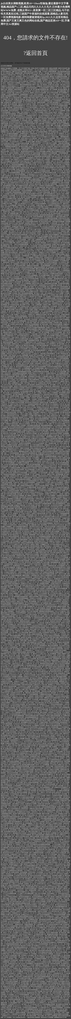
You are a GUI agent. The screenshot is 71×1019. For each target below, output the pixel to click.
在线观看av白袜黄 (63, 813)
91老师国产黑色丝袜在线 (34, 680)
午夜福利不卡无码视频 (23, 272)
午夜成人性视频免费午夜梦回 (52, 492)
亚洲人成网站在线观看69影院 (44, 140)
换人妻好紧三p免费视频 (50, 833)
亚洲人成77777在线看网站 (54, 600)
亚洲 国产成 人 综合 (40, 1006)
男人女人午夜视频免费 (62, 849)
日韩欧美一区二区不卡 (63, 437)
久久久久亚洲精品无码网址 (44, 962)
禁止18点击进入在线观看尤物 (48, 226)
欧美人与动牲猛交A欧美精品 (55, 300)
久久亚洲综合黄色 (16, 288)
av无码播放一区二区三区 (11, 759)
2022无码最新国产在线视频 (35, 833)
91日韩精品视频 (59, 301)
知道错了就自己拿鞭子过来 (32, 629)
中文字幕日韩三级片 (60, 719)
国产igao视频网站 (23, 807)
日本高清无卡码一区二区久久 (44, 316)
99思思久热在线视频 (28, 409)
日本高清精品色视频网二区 (12, 981)
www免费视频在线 (27, 368)
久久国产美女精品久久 (47, 578)
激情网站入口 (51, 684)
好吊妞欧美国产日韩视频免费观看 (42, 503)
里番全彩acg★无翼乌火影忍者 (46, 117)
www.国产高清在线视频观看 (42, 914)
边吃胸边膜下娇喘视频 (62, 215)
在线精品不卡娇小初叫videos (28, 86)
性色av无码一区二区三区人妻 (38, 389)
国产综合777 (63, 911)
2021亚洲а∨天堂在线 (56, 706)
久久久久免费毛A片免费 (15, 544)
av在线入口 (32, 125)
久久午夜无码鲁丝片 (32, 285)
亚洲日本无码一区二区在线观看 (28, 246)
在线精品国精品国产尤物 (53, 900)
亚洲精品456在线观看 (16, 317)
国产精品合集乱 (44, 324)
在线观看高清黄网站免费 (34, 404)
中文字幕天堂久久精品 (34, 234)
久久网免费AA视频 (46, 376)
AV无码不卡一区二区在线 (37, 937)
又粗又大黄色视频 (35, 303)
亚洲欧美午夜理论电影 (11, 423)
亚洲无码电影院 (46, 244)
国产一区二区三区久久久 (17, 275)
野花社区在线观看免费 (56, 441)
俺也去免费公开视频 (50, 937)
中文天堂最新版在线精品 (22, 401)
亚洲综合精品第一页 (41, 498)
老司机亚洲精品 (7, 919)
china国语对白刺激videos (48, 337)
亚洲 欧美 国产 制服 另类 (59, 998)
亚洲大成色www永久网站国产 (29, 138)
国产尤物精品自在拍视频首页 (60, 787)
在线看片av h (61, 112)
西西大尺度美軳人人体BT (46, 596)
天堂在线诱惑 (37, 461)
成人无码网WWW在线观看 (52, 830)
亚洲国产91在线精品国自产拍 (34, 394)
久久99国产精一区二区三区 (31, 663)
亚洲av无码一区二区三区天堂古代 (16, 208)
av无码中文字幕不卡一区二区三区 (39, 621)
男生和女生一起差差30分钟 (55, 598)
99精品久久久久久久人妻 (37, 892)
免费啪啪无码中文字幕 (60, 1017)
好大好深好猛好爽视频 (7, 929)
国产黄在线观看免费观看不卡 (39, 350)
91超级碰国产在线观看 (35, 984)
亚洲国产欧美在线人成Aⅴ (38, 241)
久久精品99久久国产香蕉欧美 (47, 717)
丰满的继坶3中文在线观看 (18, 1014)
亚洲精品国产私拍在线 (55, 220)
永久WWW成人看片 (31, 102)
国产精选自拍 (39, 288)
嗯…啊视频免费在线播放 (51, 934)
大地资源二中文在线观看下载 (41, 593)
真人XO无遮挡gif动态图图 (21, 639)
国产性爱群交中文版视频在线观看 (24, 771)
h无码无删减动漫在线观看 (45, 952)
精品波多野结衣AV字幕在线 (29, 468)
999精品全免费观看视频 (27, 543)
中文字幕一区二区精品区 (50, 678)
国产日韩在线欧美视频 (10, 494)
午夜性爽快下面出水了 (23, 298)
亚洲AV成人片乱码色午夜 (12, 551)
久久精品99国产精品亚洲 (35, 810)
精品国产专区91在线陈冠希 (58, 852)
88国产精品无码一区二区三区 (39, 370)
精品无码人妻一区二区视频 (37, 929)
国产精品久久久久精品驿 (52, 96)
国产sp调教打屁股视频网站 (12, 885)
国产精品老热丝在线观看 (20, 931)
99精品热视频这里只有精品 (47, 554)
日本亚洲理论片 (8, 394)
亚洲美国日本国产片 (32, 115)
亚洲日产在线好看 (32, 590)
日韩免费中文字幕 (14, 588)
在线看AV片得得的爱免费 (51, 104)
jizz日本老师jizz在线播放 (26, 980)
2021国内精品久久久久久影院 (35, 174)
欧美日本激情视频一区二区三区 (45, 557)
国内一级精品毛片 (29, 697)
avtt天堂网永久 (13, 591)
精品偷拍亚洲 (58, 309)
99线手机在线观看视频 (7, 875)
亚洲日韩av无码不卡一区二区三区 (45, 675)
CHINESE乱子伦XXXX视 (55, 370)
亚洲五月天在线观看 (28, 76)
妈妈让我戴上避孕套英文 (10, 898)
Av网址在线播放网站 (9, 241)
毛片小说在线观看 (11, 728)
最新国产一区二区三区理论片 (44, 655)
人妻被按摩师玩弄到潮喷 (50, 283)
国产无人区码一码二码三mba (50, 839)
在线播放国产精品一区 (36, 756)
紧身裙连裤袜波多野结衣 (28, 151)
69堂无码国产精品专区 (9, 719)
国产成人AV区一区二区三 (56, 944)
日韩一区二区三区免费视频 (22, 616)
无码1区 (33, 655)
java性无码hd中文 (46, 303)
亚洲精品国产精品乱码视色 (39, 255)
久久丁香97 (20, 477)
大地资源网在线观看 (26, 968)
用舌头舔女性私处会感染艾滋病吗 (23, 877)
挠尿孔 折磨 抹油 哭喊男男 (15, 745)
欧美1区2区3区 (14, 590)
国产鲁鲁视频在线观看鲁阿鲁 (19, 596)
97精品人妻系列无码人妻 (53, 415)
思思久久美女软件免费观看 (62, 663)
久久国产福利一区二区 (14, 523)
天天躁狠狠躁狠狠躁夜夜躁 (11, 944)
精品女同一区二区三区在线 (14, 1007)
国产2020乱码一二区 (63, 689)
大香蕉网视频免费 (63, 153)
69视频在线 (39, 86)
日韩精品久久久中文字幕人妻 (31, 676)
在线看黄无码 (7, 102)
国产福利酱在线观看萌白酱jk (41, 89)
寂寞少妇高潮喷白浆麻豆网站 (29, 862)
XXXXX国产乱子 (5, 665)
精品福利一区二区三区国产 (54, 383)
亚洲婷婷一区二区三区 (56, 88)
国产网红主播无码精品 (49, 1011)
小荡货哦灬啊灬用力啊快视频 (31, 691)
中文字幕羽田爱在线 (64, 755)
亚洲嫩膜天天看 (44, 544)
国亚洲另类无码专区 (8, 852)
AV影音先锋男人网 (40, 435)
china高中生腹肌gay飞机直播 (54, 497)
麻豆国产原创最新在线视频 (28, 197)
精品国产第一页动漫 (50, 547)
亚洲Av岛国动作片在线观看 (26, 769)
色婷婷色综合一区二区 (39, 895)
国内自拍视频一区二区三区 (22, 508)
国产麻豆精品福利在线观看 (53, 360)
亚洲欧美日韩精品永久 (28, 430)
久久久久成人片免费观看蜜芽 (60, 603)
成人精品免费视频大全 (14, 370)
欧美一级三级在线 (42, 84)
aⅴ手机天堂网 (42, 689)
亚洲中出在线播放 (10, 707)
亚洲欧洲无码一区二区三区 (26, 156)
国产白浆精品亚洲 (9, 184)
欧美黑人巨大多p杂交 (45, 1009)
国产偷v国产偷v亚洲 (56, 976)
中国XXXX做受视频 (38, 262)
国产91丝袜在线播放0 (9, 229)
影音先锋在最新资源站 (40, 975)
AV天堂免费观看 (56, 179)
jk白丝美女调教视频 (6, 66)
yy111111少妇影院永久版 (56, 865)
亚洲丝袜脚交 (50, 631)
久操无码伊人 (20, 890)
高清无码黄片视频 (9, 903)
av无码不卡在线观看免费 (11, 647)
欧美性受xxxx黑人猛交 (48, 363)
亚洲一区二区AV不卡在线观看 (46, 138)
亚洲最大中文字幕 (22, 973)
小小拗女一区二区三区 (24, 647)
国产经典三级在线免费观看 (10, 135)
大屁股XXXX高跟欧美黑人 (10, 525)
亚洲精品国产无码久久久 (55, 119)
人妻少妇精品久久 (25, 112)
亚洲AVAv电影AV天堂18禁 (41, 751)
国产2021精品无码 (6, 755)
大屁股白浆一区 (7, 521)
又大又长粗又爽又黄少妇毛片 (37, 859)
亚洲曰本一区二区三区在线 (36, 146)
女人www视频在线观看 (9, 329)
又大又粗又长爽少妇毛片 (25, 670)
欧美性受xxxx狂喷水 (26, 743)
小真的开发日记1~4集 (17, 663)
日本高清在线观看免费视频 (33, 427)
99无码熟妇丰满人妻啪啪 (57, 613)
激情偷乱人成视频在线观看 (10, 857)
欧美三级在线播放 (60, 166)
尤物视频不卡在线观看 (19, 264)
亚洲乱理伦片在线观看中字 (52, 381)
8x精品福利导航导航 (53, 238)
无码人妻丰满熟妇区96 (58, 877)
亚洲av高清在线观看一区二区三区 (48, 569)
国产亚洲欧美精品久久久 (10, 748)
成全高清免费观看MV (38, 896)
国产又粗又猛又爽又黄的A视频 (50, 637)
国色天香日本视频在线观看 (46, 574)
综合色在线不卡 (41, 878)
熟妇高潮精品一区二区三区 (15, 260)
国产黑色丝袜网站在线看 (49, 172)
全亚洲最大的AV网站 (7, 203)
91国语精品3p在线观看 (18, 388)
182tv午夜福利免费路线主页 (41, 805)
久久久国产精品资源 (53, 477)
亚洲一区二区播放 (43, 865)
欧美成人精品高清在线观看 (12, 273)
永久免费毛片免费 (36, 923)
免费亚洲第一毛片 (15, 900)
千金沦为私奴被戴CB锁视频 (43, 151)
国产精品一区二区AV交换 (42, 505)
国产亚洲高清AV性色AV (26, 882)
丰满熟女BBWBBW (23, 389)
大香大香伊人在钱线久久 (16, 658)
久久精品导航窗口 (25, 303)
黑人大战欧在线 (48, 146)
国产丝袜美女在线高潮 (35, 781)
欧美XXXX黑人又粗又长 (43, 441)
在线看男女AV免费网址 (35, 81)
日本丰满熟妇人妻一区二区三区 (13, 409)
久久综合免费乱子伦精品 (59, 844)
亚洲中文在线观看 (46, 500)
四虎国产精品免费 (26, 885)
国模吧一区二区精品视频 (56, 751)
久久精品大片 (35, 353)
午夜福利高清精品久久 (19, 107)
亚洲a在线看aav (19, 309)
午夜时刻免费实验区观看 (32, 715)
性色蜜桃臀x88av (20, 88)
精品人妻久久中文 (62, 226)
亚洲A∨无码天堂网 (19, 378)
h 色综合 (49, 728)
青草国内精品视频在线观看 (45, 520)
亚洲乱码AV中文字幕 (57, 500)
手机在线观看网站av (45, 787)
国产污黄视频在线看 (23, 776)
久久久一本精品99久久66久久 (11, 84)
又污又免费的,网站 (10, 242)
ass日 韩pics (30, 249)
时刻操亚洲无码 (25, 644)
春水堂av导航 (14, 730)
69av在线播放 (10, 994)
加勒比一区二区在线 (6, 472)
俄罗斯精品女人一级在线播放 (51, 546)
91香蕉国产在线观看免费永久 (46, 185)
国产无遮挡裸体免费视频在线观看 (23, 916)
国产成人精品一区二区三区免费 (27, 591)
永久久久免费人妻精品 (9, 598)
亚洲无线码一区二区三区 (17, 962)
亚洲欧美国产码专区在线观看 (46, 453)
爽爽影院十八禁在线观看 (42, 965)
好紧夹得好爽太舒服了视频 (36, 683)
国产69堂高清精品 (45, 379)
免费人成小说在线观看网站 (38, 366)
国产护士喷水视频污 (40, 277)
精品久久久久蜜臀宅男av (11, 839)
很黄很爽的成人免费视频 (36, 869)
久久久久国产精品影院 (28, 384)
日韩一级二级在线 (64, 831)
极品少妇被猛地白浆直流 (58, 151)
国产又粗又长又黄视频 (11, 797)
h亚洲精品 (24, 523)
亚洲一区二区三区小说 (33, 582)
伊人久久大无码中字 (33, 226)
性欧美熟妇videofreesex (17, 741)
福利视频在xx (48, 799)
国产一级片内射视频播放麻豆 (16, 727)
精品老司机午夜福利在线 (32, 402)
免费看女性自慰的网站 (32, 265)
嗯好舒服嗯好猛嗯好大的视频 (28, 789)
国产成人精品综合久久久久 (42, 955)
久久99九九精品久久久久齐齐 (56, 945)
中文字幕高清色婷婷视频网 (58, 914)
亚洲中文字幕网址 (8, 300)
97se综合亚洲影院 (11, 984)
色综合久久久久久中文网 (56, 709)
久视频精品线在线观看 (45, 694)
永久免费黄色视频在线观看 (21, 259)
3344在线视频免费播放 (14, 172)
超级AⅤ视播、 (56, 136)
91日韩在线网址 (7, 697)
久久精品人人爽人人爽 (14, 645)
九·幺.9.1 (34, 192)
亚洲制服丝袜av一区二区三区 (57, 402)
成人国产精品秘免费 (43, 433)
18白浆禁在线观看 (18, 512)
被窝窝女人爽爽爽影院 (15, 843)
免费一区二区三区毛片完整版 (57, 423)
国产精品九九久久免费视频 (45, 83)
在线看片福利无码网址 (60, 650)
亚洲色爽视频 (23, 872)
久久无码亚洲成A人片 (28, 1006)
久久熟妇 (45, 598)
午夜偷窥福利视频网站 (17, 603)
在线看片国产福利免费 (43, 803)
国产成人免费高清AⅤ (60, 834)
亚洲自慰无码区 (12, 272)
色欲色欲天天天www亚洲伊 (38, 795)
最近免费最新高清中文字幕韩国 (38, 308)
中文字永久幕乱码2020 (26, 805)
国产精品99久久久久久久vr (55, 1002)
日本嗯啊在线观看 (42, 238)
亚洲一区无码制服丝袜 (12, 794)
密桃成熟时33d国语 (40, 518)
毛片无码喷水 (23, 590)
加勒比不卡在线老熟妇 (7, 286)
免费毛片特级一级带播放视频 (55, 474)
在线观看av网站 (18, 608)
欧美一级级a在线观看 (51, 68)
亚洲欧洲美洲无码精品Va (41, 110)
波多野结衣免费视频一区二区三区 (31, 352)
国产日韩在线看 (44, 567)
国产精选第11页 (64, 975)
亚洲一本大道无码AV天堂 (37, 161)
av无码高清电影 (36, 529)
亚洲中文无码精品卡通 (58, 529)
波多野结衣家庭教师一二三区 (47, 609)
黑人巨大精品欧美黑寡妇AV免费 (53, 924)
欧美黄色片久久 (53, 805)
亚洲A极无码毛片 (49, 257)
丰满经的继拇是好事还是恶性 (34, 1012)
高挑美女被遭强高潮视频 (19, 652)
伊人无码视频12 (33, 953)
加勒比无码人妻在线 (22, 601)
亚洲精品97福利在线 (19, 505)
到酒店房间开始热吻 (27, 684)
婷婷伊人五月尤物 (34, 772)
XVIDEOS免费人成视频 (31, 309)
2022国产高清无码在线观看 (43, 999)
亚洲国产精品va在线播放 (59, 244)
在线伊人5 (8, 712)
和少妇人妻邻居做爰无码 (44, 99)
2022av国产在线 (36, 637)
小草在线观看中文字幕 (59, 176)
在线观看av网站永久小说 (31, 223)
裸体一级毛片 (12, 420)
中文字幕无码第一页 (9, 717)
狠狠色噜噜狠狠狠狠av (47, 425)
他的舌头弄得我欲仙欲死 (22, 836)
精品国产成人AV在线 (18, 1009)
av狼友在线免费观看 (61, 117)
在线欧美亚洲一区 (16, 422)
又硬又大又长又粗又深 (7, 180)
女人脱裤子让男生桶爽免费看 (25, 893)
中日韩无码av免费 (6, 388)
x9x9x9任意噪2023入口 (7, 580)
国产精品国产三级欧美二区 (62, 888)
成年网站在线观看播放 (28, 288)
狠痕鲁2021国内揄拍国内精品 (53, 725)
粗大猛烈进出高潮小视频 (37, 259)
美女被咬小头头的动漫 (53, 435)
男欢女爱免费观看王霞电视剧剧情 (58, 722)
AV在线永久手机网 (36, 903)
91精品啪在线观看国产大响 (37, 180)
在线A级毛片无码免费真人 (33, 189)
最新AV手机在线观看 (62, 675)
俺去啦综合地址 (45, 735)
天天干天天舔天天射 (35, 807)
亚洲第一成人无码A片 (10, 231)
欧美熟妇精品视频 (27, 970)
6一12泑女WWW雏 (48, 756)
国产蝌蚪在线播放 (63, 678)
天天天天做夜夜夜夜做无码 (54, 759)
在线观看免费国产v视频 (44, 246)
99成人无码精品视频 (53, 727)
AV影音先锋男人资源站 (24, 458)
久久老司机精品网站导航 (17, 554)
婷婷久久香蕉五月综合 (39, 128)
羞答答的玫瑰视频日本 (24, 896)
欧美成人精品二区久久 (11, 451)
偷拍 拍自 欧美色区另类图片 (13, 549)
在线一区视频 (35, 609)
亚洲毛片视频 (49, 766)
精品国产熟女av (8, 877)
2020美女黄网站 (42, 334)
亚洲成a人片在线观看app (18, 600)
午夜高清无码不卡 (52, 128)
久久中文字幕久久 (13, 807)
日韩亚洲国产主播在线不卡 (40, 412)
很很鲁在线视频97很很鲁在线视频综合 (50, 836)
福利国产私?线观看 (26, 637)
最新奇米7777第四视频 (46, 149)
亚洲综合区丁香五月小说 (22, 92)
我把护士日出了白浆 (62, 872)
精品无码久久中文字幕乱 (26, 128)
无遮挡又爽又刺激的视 (61, 375)
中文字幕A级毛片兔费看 (28, 406)
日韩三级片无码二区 (32, 536)
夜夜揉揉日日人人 (59, 275)
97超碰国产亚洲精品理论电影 (46, 888)
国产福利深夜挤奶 (57, 962)
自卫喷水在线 (42, 74)
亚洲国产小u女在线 (51, 327)
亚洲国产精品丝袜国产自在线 (40, 898)
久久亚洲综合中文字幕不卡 (10, 668)
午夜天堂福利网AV (24, 627)
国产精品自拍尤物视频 (21, 792)
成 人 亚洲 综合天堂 (35, 306)
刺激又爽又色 (46, 404)
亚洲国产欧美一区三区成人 (12, 725)
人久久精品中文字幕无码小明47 (48, 348)
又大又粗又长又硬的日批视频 (36, 135)
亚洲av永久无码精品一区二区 (27, 423)
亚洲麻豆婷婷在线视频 (7, 285)
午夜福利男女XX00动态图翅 (46, 309)
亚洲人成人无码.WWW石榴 (59, 156)
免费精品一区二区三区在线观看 (20, 937)
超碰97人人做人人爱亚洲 (54, 720)
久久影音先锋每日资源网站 (52, 683)
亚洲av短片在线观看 (49, 808)
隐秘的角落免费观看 (39, 267)
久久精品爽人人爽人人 (12, 958)
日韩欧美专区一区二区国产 (8, 756)
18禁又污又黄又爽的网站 (22, 280)
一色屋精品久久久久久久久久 (9, 1015)
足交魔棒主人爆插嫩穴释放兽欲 (22, 738)
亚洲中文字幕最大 (23, 96)
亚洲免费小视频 (57, 322)
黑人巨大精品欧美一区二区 (10, 622)
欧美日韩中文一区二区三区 (40, 213)
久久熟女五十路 (15, 660)
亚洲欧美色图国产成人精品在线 (21, 546)
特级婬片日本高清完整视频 (8, 485)
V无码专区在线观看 (50, 123)
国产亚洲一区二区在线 (20, 327)
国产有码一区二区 (28, 317)
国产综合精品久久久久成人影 (9, 851)
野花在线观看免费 (41, 740)
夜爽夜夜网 (26, 565)
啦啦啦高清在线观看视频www (31, 989)
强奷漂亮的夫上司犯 (41, 270)
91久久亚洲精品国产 (22, 140)
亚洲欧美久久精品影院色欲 (8, 812)
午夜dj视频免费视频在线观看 (48, 818)
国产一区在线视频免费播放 (40, 132)
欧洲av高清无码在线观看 (54, 890)
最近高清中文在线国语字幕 (44, 658)
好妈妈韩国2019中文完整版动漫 (47, 285)
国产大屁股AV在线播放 (52, 769)
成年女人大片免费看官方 (27, 817)
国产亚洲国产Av (36, 686)
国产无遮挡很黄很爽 (9, 357)
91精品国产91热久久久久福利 (35, 516)
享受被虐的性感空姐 (9, 988)
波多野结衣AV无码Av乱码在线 (19, 502)
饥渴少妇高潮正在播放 (28, 768)
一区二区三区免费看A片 (15, 650)
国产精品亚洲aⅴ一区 (26, 653)
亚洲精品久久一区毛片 (9, 76)
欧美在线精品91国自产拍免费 (57, 208)
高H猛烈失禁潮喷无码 (50, 167)
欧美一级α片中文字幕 (43, 802)
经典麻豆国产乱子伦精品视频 (13, 970)
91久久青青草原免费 (18, 888)
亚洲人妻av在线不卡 (6, 968)
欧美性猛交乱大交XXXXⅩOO (52, 454)
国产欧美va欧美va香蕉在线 (53, 792)
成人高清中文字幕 (37, 668)
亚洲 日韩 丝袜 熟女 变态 (43, 591)
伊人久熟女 (31, 973)
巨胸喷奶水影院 (49, 834)
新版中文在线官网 (15, 914)
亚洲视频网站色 (30, 158)
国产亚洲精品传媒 (53, 132)
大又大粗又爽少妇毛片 (30, 971)
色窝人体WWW (32, 792)
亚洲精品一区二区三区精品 (38, 631)
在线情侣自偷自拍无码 (43, 613)
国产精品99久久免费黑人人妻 (19, 683)
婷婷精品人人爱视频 (61, 498)
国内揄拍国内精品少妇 (40, 963)
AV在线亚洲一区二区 (25, 337)
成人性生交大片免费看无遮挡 (38, 927)
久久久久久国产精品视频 (36, 991)
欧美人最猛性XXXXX (17, 159)
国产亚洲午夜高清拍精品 (20, 516)
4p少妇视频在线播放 (38, 368)
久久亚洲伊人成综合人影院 (54, 733)
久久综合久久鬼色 (48, 994)
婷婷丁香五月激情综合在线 (56, 668)
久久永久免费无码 (52, 859)
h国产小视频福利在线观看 (36, 852)
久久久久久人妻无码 (35, 463)
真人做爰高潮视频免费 (15, 575)
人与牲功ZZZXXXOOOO (62, 903)
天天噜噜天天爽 (48, 164)
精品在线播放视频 (37, 450)
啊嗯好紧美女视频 (27, 132)
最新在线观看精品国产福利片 (28, 84)
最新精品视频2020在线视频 (61, 1014)
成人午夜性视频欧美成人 (37, 445)
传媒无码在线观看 (64, 202)
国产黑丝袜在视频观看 (9, 567)
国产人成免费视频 (39, 924)
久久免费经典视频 (46, 820)
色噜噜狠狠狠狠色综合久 (29, 238)
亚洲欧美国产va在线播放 (35, 580)
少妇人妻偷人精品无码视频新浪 (50, 234)
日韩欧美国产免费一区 (7, 321)
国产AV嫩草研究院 (61, 680)
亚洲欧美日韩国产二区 (18, 102)
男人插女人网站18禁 (39, 823)
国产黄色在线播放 (15, 706)
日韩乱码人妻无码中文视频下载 (9, 419)
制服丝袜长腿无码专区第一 (54, 518)
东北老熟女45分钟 (34, 567)
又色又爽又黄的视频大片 (53, 102)
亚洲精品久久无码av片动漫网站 (47, 252)
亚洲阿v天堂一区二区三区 (57, 485)
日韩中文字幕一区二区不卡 (36, 164)
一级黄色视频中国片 (18, 210)
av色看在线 (33, 802)
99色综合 (47, 533)
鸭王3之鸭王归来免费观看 (51, 560)
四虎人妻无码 (14, 128)
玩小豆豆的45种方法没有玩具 (56, 525)
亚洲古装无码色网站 (58, 450)
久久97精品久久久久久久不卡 (24, 895)
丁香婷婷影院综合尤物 (16, 552)
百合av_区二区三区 (49, 357)
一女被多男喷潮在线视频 (48, 298)
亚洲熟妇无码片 (38, 257)
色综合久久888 (42, 727)
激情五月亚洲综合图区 (23, 756)
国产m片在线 (25, 363)
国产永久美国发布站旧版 (22, 167)
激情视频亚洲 (43, 645)
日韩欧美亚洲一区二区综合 (37, 133)
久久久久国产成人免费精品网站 (53, 918)
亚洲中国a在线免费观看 (55, 324)
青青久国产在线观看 (29, 557)
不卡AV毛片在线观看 (54, 996)
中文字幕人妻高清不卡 (52, 148)
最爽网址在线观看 (60, 430)
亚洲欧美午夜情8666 (19, 99)
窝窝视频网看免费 (55, 562)
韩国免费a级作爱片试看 (60, 278)
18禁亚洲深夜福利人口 (12, 414)
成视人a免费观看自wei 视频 (15, 383)
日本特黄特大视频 (45, 587)
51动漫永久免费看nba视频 (25, 220)
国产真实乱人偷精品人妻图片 (31, 544)
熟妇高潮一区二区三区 (63, 285)
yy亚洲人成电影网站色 (59, 673)
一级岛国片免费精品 (20, 611)
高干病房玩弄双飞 (14, 779)
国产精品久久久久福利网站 (29, 476)
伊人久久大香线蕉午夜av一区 (29, 273)
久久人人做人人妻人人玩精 (49, 352)
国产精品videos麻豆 (34, 130)
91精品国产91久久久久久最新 (55, 177)
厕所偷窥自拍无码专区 (62, 810)
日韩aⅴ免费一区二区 (14, 197)
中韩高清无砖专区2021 (21, 869)
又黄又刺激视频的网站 (16, 278)
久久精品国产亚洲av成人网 (16, 322)
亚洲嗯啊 (49, 877)
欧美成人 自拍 (19, 229)
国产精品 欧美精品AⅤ (36, 335)
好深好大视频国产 (14, 593)
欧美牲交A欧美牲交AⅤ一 (36, 492)
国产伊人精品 (61, 818)
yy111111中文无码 (55, 397)
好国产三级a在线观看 (23, 748)
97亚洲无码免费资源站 (30, 888)
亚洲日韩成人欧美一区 (47, 427)
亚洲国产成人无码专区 (51, 494)
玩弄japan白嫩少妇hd (63, 417)
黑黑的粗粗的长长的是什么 (10, 389)
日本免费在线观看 (42, 600)
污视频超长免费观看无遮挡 (14, 430)
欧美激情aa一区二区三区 (49, 79)
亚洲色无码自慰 (27, 477)
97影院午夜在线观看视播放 (31, 324)
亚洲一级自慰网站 (42, 525)
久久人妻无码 (11, 753)
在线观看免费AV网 (26, 981)
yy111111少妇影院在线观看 (40, 220)
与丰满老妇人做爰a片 (47, 154)
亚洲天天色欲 (40, 789)
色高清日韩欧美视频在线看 (46, 719)
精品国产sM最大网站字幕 (23, 927)
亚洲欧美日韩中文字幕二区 (10, 986)
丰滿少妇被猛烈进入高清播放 (34, 642)
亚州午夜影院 (18, 200)
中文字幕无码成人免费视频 (45, 953)
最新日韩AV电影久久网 (10, 79)
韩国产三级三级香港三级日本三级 (44, 97)
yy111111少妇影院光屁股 (52, 197)
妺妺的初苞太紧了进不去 (8, 401)
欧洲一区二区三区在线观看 (27, 551)
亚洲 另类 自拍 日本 (27, 763)
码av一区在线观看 (19, 906)
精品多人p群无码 (50, 821)
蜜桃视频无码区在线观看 (20, 833)
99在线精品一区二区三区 (16, 481)
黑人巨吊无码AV (13, 443)
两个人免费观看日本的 (7, 691)
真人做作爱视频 (12, 830)
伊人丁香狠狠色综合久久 (37, 841)
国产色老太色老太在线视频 (23, 609)
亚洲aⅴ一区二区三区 (8, 174)
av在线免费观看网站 (8, 823)
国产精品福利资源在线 (61, 905)
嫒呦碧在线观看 (61, 606)
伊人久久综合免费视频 (27, 326)
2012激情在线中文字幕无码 (57, 626)
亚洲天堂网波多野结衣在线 (22, 438)
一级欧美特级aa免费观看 (33, 1017)
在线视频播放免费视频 (44, 536)
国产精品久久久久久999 (36, 167)
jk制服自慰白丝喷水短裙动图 (30, 569)
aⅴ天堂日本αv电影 (24, 772)
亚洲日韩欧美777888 (28, 967)
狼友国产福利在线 (51, 926)
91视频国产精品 (37, 120)
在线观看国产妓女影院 (34, 376)
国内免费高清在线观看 (62, 1004)
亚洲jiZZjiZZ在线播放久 (57, 482)
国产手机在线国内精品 (12, 163)
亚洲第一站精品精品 (35, 363)
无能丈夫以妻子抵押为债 (25, 709)
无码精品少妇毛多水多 (42, 407)
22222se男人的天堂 (35, 298)
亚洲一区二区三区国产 (57, 161)
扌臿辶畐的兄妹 (39, 622)
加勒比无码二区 (35, 856)
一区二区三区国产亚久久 (27, 110)
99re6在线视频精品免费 (54, 657)
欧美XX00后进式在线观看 (49, 947)
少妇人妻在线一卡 (6, 422)
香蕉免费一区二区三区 (57, 693)
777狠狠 (15, 203)
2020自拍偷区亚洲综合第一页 (14, 215)
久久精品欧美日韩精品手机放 (30, 574)
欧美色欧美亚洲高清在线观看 (26, 622)
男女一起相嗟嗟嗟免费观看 (49, 456)
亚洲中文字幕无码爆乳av (52, 627)
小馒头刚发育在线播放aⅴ (30, 905)
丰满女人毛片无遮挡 (34, 528)
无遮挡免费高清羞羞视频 (45, 950)
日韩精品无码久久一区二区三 (57, 70)
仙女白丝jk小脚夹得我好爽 (54, 714)
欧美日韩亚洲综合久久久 (23, 795)
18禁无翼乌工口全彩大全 (8, 216)
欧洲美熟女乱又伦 (62, 128)
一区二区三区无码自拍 (35, 244)
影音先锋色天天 (44, 626)
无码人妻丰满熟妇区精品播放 (59, 141)
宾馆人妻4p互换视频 (49, 335)
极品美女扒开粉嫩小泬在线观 (9, 293)
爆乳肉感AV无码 (33, 185)
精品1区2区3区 (65, 179)
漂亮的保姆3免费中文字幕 (30, 73)
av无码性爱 (4, 489)
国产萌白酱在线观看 (46, 528)
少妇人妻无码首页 (52, 689)
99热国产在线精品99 (48, 580)
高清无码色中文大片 (39, 980)
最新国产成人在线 (43, 502)
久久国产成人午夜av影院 (12, 975)
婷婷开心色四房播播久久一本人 (25, 242)
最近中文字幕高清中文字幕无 (23, 459)
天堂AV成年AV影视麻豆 (39, 981)
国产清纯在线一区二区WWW (41, 182)
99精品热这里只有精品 (62, 432)
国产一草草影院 (61, 634)
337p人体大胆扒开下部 (51, 707)
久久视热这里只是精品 (35, 947)
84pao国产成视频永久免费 (15, 865)
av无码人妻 (19, 867)
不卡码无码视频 (36, 337)
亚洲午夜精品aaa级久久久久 (61, 236)
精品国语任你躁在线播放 (41, 543)
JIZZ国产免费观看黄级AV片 (13, 740)
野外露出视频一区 (26, 983)
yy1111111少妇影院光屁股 (27, 880)
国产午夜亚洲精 (26, 282)
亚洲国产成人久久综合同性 (48, 856)
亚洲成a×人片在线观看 (29, 658)
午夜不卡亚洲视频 (9, 570)
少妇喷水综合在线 (34, 365)
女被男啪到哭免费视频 (58, 221)
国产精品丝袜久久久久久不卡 (21, 446)
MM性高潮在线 (24, 176)
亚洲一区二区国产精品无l (39, 720)
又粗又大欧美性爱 (33, 348)
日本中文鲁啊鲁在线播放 (58, 254)
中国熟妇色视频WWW (51, 410)
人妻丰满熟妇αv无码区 (17, 803)
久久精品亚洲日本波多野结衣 (41, 190)
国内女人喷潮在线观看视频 (31, 782)
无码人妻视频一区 (42, 971)
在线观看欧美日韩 (58, 973)
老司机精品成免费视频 (34, 839)
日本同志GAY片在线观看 (61, 557)
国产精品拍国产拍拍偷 (37, 939)
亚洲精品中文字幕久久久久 (28, 583)
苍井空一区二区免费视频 (42, 764)
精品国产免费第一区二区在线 (45, 487)
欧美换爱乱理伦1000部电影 (49, 417)
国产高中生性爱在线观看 (34, 666)
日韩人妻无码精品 (54, 471)
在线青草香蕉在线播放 (15, 763)
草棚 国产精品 (7, 105)
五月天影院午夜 (54, 406)
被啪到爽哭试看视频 (14, 828)
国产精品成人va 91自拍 (39, 968)
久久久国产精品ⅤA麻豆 (26, 996)
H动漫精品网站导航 (59, 745)
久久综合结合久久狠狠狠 (24, 686)
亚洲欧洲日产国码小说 (41, 585)
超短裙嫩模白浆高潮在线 (28, 722)
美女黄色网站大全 (20, 908)
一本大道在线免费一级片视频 (45, 472)
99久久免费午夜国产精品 (47, 301)
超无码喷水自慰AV (47, 777)
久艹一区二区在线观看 (19, 239)
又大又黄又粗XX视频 (20, 606)
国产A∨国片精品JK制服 (22, 357)
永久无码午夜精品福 (60, 257)
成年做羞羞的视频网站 (15, 166)
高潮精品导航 (42, 383)
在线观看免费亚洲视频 (23, 818)
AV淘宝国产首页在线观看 (60, 459)
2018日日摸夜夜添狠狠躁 (38, 344)
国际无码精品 (43, 712)
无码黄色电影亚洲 (26, 849)
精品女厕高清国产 (16, 190)
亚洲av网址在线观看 (35, 451)
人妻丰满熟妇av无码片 (58, 479)
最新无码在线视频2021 (39, 877)
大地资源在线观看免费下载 (15, 999)
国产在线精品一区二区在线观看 (21, 856)
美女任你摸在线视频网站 (46, 523)
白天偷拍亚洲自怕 (62, 595)
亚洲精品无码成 (46, 875)
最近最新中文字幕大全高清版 (15, 619)
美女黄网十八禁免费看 (43, 397)
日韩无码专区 (15, 805)
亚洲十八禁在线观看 (43, 208)
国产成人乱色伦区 (56, 908)
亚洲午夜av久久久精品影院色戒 (31, 626)
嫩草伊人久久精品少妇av (40, 653)
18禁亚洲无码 (22, 252)
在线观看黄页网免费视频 (22, 766)
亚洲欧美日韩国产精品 (16, 905)
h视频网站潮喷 (19, 73)
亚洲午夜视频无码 (6, 375)
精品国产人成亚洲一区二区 (58, 735)
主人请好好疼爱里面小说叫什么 (32, 777)
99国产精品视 (12, 355)
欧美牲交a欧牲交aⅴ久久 (30, 358)
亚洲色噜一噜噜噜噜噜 (29, 534)
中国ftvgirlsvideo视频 (57, 428)
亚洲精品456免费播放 (7, 406)
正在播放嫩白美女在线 (21, 528)
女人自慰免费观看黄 (32, 694)
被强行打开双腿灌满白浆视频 (60, 691)
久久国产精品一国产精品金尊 (25, 119)
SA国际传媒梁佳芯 (40, 759)
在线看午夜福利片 (39, 696)
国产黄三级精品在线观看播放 (52, 635)
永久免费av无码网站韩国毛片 (25, 187)
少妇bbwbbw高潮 (31, 407)
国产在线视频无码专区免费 (53, 267)
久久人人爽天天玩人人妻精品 (38, 565)
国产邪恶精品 (19, 216)
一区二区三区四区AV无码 (41, 70)
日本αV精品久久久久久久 (40, 477)
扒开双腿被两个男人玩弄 (15, 489)
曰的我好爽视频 (5, 905)
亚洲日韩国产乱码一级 (17, 531)
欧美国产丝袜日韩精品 (17, 755)
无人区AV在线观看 (35, 272)
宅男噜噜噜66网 (57, 658)
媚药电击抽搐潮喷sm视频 (34, 329)
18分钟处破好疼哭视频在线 (61, 487)
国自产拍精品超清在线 (40, 595)
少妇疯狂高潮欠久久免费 (43, 482)
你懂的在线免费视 (34, 596)
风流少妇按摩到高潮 (13, 109)
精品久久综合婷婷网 (22, 348)
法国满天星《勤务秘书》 (24, 198)
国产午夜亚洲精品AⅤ (41, 489)
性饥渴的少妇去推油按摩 (55, 329)
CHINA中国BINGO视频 (58, 490)
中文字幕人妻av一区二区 (23, 74)
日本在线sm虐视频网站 (31, 275)
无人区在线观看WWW (34, 949)
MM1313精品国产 (18, 699)
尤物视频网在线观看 (33, 340)
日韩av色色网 (40, 534)
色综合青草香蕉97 (14, 110)
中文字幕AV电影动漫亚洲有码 (34, 730)
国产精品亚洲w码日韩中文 (56, 671)
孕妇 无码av (6, 538)
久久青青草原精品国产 (27, 660)
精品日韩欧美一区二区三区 (16, 820)
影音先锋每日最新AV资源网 (51, 86)
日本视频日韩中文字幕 (14, 862)
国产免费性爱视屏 (46, 179)
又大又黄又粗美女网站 (52, 107)
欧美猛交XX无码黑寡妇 (13, 277)
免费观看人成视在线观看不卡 (16, 89)
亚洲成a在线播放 (24, 396)
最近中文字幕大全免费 (28, 901)
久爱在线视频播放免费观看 (48, 807)
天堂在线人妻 (30, 300)
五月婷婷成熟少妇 (53, 927)
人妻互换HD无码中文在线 (36, 526)
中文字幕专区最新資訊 (51, 262)
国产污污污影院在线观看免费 (11, 536)
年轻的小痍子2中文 (47, 461)
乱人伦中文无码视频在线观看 (17, 432)
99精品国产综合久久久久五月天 (30, 706)
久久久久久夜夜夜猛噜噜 (61, 286)
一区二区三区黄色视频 (50, 854)
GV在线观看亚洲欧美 (57, 296)
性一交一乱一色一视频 (9, 1001)
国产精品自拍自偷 (26, 725)
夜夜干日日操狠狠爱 (6, 786)
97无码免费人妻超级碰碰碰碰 (13, 192)
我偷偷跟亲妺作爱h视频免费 (12, 145)
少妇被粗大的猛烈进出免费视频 (15, 495)
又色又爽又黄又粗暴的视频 (40, 709)
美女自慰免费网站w (15, 923)
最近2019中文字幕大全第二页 (9, 156)
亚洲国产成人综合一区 (63, 764)
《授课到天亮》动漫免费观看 (25, 515)
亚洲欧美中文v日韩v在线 (40, 684)
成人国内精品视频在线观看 (27, 764)
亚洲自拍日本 (60, 94)
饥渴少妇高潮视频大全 (24, 604)
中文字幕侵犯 (26, 422)
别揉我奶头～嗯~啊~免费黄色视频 (48, 932)
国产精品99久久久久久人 (47, 340)
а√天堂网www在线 (26, 657)
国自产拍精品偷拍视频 (38, 834)
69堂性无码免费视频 (14, 507)
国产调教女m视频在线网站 (32, 179)
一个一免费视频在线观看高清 (9, 146)
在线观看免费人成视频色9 (58, 960)
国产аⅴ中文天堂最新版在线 (25, 577)
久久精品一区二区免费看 (51, 748)
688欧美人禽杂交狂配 (35, 184)
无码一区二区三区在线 (25, 213)
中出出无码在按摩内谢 (33, 712)
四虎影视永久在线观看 (61, 335)
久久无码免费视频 (52, 1001)
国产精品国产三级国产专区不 (36, 547)
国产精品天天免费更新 (38, 957)
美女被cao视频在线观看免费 (34, 634)
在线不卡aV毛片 (50, 375)
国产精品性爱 (62, 932)
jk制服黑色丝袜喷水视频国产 (32, 820)
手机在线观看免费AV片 (45, 176)
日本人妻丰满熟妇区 (26, 909)
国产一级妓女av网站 (51, 358)
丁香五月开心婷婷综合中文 (49, 753)
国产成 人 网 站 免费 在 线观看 (51, 81)
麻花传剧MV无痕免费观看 (23, 366)
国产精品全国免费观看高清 (36, 986)
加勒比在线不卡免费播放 (14, 83)
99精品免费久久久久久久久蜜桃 (30, 149)
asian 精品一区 (10, 363)
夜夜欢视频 (45, 329)
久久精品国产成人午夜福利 (35, 296)
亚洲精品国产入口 (11, 335)
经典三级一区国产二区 (33, 559)
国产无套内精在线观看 (53, 963)
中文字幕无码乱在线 (54, 911)
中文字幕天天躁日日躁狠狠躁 (54, 647)
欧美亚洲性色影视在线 (59, 149)
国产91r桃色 (30, 702)
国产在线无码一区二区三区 (61, 825)
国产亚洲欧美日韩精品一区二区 (13, 437)
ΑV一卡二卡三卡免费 (39, 200)
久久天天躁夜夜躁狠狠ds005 (31, 481)
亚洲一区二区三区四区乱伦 (17, 846)
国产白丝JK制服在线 (14, 311)
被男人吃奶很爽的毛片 (49, 194)
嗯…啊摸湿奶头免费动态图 (30, 693)
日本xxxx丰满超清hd (60, 611)
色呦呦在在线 (15, 344)
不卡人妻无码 (18, 361)
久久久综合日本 (33, 114)
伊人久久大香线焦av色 (9, 688)
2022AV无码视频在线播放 (32, 210)
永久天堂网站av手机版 (40, 714)
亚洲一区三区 (23, 794)
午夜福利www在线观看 (35, 598)
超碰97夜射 (53, 763)
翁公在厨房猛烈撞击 (63, 464)
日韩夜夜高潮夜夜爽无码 (58, 883)
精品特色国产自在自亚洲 (26, 497)
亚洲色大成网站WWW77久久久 (25, 169)
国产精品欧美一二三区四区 (27, 965)
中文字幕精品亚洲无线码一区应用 (13, 247)
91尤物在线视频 (5, 290)
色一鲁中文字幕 (27, 216)
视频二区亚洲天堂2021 (26, 109)
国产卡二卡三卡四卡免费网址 (47, 495)
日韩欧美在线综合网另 (20, 564)
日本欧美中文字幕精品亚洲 (60, 311)
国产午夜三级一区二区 (52, 513)
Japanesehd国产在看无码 (48, 923)
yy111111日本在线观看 (57, 347)
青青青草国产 (25, 808)
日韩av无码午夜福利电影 (29, 233)
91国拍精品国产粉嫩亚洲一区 (19, 375)
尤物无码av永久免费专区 (25, 104)
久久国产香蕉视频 (54, 800)
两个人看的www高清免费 (16, 883)
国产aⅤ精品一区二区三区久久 (61, 154)
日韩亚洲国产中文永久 (19, 158)
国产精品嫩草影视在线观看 (55, 988)
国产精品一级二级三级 (40, 326)
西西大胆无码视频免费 (61, 588)
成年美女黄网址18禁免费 (12, 880)
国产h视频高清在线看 (22, 185)
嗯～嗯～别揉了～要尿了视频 (34, 264)
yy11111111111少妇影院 (20, 559)
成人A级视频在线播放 (43, 583)
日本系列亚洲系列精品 (23, 678)
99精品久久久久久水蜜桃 (50, 634)
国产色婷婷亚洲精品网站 (20, 547)
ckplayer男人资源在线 (32, 105)
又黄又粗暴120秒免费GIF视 (51, 288)
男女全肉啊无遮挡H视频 (24, 978)
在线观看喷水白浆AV (57, 303)
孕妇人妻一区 (8, 888)
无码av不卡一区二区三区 (30, 913)
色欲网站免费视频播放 (21, 316)
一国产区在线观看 (11, 515)
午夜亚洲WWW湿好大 (58, 694)
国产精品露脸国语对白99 (39, 647)
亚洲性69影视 (49, 539)
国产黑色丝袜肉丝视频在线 (48, 942)
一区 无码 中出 (7, 164)
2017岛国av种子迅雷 (31, 378)
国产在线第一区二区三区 (50, 355)
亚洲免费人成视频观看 (42, 800)
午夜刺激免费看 (9, 508)
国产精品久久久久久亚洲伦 (33, 908)
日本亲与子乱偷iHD (32, 724)
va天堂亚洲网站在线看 (10, 198)
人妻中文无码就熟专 (23, 484)
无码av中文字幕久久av (23, 750)
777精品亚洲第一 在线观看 (29, 399)
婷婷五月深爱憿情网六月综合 (48, 575)
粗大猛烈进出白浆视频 (30, 433)
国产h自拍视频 (14, 541)
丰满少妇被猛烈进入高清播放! (12, 644)
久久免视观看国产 (64, 748)
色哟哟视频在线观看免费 (37, 195)
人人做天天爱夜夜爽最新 (59, 921)
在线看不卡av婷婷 (9, 792)
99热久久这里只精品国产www (47, 782)
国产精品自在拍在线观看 (35, 875)
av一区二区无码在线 (40, 169)
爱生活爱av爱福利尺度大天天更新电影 (46, 887)
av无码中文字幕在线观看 (21, 852)
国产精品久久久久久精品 (28, 435)
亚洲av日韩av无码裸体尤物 (11, 764)
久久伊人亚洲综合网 (63, 604)
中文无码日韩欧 (10, 221)
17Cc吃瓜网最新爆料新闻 (28, 1002)
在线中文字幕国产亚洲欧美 (36, 570)
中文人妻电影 (51, 498)
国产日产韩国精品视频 (28, 270)
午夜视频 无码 (62, 839)
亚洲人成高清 (15, 337)
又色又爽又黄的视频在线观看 (48, 772)
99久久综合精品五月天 (62, 929)
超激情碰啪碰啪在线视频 (24, 371)
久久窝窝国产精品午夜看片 (28, 900)
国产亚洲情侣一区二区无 (48, 432)
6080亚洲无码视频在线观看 (54, 366)
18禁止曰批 (41, 815)
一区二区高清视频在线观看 (42, 171)
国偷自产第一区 (60, 812)
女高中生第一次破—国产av (55, 255)
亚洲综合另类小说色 (37, 283)
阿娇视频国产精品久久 (11, 96)
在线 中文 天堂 (30, 171)
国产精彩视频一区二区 (61, 580)
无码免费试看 (57, 601)
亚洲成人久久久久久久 (53, 231)
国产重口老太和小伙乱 (53, 314)
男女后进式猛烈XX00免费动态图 (33, 741)
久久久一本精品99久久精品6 (54, 169)
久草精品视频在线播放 (21, 940)
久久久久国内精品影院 (62, 577)
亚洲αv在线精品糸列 (35, 448)
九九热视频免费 (12, 205)
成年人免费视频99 (9, 611)
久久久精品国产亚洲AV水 (45, 673)
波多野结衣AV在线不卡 (7, 606)
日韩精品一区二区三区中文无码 (30, 645)
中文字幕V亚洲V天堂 (17, 254)
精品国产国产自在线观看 (36, 355)
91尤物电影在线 (40, 619)
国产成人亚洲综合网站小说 (30, 815)
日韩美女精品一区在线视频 (35, 872)
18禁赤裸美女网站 (44, 223)
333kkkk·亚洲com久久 (20, 487)
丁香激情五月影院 (31, 600)
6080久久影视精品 (57, 233)
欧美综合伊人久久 (35, 508)
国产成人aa (15, 662)
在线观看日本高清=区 (16, 693)
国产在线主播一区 (11, 298)
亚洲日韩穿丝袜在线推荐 (37, 830)
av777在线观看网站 (6, 652)
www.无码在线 (54, 847)
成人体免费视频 (51, 653)
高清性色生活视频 (23, 525)
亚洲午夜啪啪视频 (38, 216)
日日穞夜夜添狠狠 (48, 650)
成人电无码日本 (47, 450)
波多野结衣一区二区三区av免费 (17, 642)
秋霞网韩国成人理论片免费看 (26, 759)
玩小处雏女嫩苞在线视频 (8, 309)
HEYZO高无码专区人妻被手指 (12, 345)
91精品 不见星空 (41, 890)
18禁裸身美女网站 (21, 556)
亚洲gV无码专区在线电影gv (45, 913)
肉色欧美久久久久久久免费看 (55, 293)
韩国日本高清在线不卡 (51, 604)
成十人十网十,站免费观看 (60, 515)
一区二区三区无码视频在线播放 (59, 105)
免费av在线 (36, 322)
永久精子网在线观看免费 (42, 345)
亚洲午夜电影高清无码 (37, 604)
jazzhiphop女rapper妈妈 (14, 921)
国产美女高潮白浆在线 (41, 671)
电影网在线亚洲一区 (56, 587)
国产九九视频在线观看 (20, 874)
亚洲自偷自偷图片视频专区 (11, 585)
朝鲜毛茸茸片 (9, 101)
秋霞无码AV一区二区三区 (8, 313)
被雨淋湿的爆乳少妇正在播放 (42, 618)
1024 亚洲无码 (62, 262)
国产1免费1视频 (39, 123)
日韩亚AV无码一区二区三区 (47, 291)
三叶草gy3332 (64, 531)
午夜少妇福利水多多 (60, 864)
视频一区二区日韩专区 (9, 477)
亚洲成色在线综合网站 (10, 412)
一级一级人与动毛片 (29, 247)
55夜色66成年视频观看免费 (45, 665)
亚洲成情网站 (48, 479)
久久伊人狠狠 (38, 521)
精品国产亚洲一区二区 (27, 392)
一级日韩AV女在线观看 (29, 675)
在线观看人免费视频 (17, 676)
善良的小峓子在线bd (21, 296)
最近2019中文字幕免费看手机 (37, 728)
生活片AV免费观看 (18, 971)
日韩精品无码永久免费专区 (62, 472)
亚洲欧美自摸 (48, 386)
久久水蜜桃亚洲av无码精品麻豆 (9, 960)
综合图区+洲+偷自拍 (52, 901)
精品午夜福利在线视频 (29, 745)
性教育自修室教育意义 (10, 861)
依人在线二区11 (7, 518)
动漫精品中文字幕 (10, 265)
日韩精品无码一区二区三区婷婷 (26, 205)
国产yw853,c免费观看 (14, 347)
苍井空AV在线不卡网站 (57, 379)
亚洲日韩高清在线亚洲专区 (36, 96)
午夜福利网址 (62, 826)
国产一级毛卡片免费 (60, 574)
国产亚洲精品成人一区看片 (51, 916)
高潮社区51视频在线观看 (63, 145)
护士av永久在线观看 (60, 340)
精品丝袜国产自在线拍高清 (54, 440)
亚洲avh (60, 448)
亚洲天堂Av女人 (12, 371)
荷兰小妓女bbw (21, 582)
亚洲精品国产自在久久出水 (61, 578)
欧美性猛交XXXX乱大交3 (16, 671)
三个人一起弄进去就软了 (47, 484)
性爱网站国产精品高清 (39, 779)
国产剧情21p (8, 207)
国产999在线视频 (51, 510)
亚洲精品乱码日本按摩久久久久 (39, 471)
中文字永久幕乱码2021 (51, 135)
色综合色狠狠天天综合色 (15, 626)
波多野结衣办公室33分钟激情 (13, 236)
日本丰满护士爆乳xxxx (51, 861)
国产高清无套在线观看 (44, 321)
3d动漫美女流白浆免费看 (28, 269)
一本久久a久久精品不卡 (54, 391)
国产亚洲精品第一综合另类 (20, 649)
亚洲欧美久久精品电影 (40, 119)
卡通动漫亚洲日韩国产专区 (22, 218)
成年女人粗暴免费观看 (28, 887)
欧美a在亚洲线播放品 (26, 163)
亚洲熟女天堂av (21, 331)
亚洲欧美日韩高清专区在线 (52, 622)
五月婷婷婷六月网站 (44, 105)
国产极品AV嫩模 (30, 141)
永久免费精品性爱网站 (14, 468)
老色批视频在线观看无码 (11, 831)
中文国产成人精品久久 (36, 994)
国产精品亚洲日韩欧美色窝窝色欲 (46, 790)
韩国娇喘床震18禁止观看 (34, 993)
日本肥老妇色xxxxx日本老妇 (36, 381)
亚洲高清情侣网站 (21, 265)
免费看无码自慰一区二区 (24, 710)
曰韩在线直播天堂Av (21, 942)
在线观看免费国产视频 (27, 148)
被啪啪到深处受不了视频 (16, 864)
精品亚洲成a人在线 (9, 295)
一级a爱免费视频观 (45, 265)
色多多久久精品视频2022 (61, 556)
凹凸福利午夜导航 (40, 469)
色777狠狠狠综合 (47, 163)
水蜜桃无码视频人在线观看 (18, 425)
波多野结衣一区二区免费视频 (54, 74)
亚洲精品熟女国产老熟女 (11, 334)
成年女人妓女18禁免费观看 (39, 983)
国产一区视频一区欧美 (40, 392)
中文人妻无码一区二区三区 (55, 776)
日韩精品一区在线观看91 (37, 494)
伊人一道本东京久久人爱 (17, 878)
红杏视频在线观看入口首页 (8, 140)
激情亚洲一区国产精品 (55, 898)
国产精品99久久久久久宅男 (39, 885)
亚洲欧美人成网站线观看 (39, 360)
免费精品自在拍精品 (41, 314)
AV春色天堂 (16, 482)
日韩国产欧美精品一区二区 (55, 862)
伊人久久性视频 (5, 238)
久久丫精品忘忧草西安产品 (45, 114)
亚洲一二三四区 (36, 332)
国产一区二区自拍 (28, 608)
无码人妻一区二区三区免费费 (25, 420)
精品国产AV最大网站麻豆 (24, 898)
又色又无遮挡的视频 (16, 238)
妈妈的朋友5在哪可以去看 (51, 516)
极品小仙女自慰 (25, 172)
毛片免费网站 (36, 458)
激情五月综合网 (62, 68)
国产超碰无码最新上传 (56, 955)
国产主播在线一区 (55, 269)
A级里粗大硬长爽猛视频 (59, 122)
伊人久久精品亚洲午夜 (15, 97)
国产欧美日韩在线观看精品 (35, 386)
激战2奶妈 (22, 826)
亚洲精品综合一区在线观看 (49, 306)
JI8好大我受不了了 (62, 854)
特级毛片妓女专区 (26, 353)
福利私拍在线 (18, 823)
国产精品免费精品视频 (17, 665)
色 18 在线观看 (46, 908)
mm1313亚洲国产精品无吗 (13, 149)
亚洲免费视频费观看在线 (32, 717)
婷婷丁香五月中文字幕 (62, 337)
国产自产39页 (21, 1015)
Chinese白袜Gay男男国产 (46, 278)
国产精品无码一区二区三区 (56, 414)
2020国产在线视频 (39, 660)
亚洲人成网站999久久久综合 (13, 368)
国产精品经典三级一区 (51, 133)
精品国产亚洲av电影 (19, 179)
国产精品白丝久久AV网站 (29, 847)
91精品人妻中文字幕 (9, 655)
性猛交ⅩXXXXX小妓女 (45, 290)
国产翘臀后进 (44, 295)
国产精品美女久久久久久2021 (26, 851)
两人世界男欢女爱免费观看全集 (28, 453)
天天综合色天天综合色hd (20, 724)
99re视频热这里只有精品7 (24, 812)
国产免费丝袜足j (48, 259)
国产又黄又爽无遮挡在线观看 (54, 619)
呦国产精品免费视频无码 (15, 821)
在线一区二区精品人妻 (49, 642)
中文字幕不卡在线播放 (37, 112)
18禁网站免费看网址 (57, 820)
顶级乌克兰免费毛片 (45, 361)
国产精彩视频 (37, 753)
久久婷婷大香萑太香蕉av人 (10, 407)
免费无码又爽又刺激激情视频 (60, 662)
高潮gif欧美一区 (51, 308)
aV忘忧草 (38, 786)
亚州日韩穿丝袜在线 (14, 122)
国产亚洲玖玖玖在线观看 (13, 657)
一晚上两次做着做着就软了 (39, 657)
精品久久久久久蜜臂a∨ (23, 471)
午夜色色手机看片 (28, 70)
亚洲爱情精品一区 (18, 565)
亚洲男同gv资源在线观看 (8, 438)
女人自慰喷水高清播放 (60, 425)
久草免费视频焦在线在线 (31, 1009)
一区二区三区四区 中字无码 (61, 290)
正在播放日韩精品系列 (10, 572)
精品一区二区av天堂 (13, 246)
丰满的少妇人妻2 (40, 926)
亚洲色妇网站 (30, 846)
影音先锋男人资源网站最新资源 (24, 976)
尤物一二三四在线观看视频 (11, 453)
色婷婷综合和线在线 (52, 779)
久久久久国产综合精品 (50, 872)
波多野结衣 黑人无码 (44, 254)
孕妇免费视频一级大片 (35, 601)
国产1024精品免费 (21, 719)
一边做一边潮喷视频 (36, 304)
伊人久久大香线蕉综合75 (40, 177)
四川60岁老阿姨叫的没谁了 (51, 251)
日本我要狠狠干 (57, 101)
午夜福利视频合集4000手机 (14, 936)
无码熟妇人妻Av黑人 (38, 533)
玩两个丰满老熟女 (50, 198)
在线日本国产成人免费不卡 (33, 456)
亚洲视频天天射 (40, 260)
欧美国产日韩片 (39, 697)
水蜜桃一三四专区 (31, 397)
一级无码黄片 (54, 870)
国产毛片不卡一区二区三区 (11, 391)
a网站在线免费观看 (52, 645)
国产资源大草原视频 (16, 768)
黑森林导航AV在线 (31, 342)
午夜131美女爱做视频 (20, 285)
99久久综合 (9, 993)
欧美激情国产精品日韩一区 (50, 632)
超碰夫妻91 (11, 810)
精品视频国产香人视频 (45, 746)
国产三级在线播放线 (40, 608)
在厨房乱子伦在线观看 (9, 195)
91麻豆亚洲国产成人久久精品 (30, 774)
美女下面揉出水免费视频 (15, 569)
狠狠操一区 (11, 634)
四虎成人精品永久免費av (62, 291)
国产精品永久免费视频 (36, 678)
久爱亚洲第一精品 (9, 940)
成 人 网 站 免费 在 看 (63, 443)
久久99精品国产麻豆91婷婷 (36, 410)
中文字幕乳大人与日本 (30, 870)
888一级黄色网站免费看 (55, 909)
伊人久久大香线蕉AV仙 (53, 242)
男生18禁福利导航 (50, 849)
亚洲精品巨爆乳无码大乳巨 (32, 587)
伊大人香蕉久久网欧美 (43, 870)
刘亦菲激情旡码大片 (8, 771)
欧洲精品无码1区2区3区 (21, 810)
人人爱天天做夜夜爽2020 (13, 269)
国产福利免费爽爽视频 (17, 715)
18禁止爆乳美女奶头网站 (51, 936)
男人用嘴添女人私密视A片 (54, 541)
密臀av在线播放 (17, 618)
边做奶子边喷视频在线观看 (49, 448)
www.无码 (45, 668)
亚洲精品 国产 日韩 (8, 99)
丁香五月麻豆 (40, 1015)
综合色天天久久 (17, 1006)
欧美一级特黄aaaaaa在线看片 (55, 109)
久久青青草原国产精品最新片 (36, 681)
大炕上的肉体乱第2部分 (19, 1017)
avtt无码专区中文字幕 (49, 1012)
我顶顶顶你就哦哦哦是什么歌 (19, 164)
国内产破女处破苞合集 (11, 252)
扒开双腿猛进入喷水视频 (37, 861)
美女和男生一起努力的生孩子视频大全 (22, 934)
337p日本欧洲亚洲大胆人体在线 (13, 574)
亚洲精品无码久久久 (9, 784)
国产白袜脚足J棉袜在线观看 (15, 324)
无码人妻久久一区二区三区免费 (53, 931)
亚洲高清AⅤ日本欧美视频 (20, 472)
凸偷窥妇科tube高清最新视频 (49, 153)
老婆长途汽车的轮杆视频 (20, 340)
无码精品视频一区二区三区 (49, 564)
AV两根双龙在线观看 (37, 479)
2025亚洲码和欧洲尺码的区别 (46, 166)
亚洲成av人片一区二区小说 (44, 233)
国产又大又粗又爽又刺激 (27, 944)
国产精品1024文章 (47, 786)
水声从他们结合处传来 (19, 993)
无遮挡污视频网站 (14, 153)
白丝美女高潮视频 (41, 901)
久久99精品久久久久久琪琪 (60, 616)
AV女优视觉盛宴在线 (23, 728)
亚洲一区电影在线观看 (48, 463)
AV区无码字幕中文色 (56, 507)
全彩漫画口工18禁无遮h (54, 712)
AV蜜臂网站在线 (35, 575)
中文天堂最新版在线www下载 (24, 753)
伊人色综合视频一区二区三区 (29, 746)
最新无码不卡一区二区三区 (20, 991)
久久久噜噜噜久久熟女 (32, 787)
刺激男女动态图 (43, 402)
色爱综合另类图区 (42, 911)
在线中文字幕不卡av (28, 635)
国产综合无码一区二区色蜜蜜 (51, 396)
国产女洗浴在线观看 (53, 334)
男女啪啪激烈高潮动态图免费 (44, 551)
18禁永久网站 (45, 993)
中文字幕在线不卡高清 (49, 781)
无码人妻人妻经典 (49, 896)
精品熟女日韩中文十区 (57, 361)
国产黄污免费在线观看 (12, 872)
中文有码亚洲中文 (51, 929)
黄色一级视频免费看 (30, 890)
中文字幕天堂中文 (15, 151)
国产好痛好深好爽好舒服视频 (21, 560)
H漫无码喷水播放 (53, 771)
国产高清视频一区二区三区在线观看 (52, 332)
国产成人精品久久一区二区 (59, 950)
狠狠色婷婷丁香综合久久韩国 (11, 262)
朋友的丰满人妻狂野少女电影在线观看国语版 (20, 267)
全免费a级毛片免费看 (31, 803)
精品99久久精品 (61, 947)
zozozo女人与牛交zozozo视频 (54, 797)
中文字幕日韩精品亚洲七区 (57, 544)
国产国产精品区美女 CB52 (15, 534)
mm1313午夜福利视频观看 (22, 994)
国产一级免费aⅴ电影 (50, 443)
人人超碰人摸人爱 (64, 96)
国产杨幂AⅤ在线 (34, 176)
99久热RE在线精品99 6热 (45, 115)
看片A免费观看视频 (21, 379)
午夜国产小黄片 (59, 543)
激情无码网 (66, 865)
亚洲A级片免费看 (39, 880)
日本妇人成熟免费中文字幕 (51, 986)
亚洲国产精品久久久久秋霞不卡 (36, 373)
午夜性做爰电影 (51, 595)
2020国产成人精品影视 (19, 291)
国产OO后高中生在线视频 (53, 724)
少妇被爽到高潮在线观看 (56, 273)
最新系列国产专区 (59, 520)
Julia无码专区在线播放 (56, 505)
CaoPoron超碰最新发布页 (53, 740)
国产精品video (14, 696)
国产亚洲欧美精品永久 (23, 335)
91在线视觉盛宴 (17, 101)
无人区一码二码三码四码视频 (58, 371)
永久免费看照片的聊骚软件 (53, 205)
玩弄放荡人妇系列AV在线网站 (18, 694)
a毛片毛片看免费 (39, 799)
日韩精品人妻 (16, 968)
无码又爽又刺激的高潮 (56, 552)
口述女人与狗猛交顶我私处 (10, 896)
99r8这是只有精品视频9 (43, 192)
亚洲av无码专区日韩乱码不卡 (43, 967)
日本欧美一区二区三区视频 (24, 332)
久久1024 (65, 709)
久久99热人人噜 (39, 251)
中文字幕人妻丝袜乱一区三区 (54, 644)
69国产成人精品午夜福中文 (23, 988)
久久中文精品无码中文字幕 (26, 251)
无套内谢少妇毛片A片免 (61, 639)
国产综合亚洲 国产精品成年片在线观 (20, 945)
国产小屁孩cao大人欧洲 (46, 614)
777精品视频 (34, 334)
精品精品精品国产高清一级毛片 (48, 699)
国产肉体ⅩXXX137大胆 (25, 510)
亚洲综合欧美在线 (46, 831)
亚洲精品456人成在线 (15, 701)
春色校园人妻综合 (27, 120)
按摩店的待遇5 (20, 717)
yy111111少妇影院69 (55, 802)
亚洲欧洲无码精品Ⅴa (24, 334)
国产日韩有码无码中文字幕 (15, 182)
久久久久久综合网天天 (27, 521)
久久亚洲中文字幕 (8, 340)
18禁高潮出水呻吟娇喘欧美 (47, 353)
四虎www (22, 975)
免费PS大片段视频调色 (45, 459)
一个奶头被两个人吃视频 (27, 415)
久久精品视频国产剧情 (14, 1002)
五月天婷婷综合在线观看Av (48, 737)
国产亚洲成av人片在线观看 (37, 821)
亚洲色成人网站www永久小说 (38, 422)
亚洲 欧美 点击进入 (63, 399)
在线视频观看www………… (52, 789)
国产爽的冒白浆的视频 (27, 345)
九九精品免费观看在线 (12, 94)
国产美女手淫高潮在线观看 (31, 278)
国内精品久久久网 (57, 1009)
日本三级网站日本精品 (50, 730)
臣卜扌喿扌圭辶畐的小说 (24, 231)
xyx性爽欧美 (50, 825)
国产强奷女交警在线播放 (60, 952)
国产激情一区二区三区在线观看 (37, 286)
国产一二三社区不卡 (44, 507)
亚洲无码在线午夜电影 (55, 433)
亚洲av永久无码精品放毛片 (61, 843)
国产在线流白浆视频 (62, 481)
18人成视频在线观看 (30, 440)
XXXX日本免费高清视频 (21, 339)
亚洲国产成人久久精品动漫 (59, 189)
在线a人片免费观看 (52, 392)
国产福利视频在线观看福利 (24, 720)
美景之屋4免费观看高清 (58, 503)
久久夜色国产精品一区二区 (55, 882)
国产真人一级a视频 (44, 73)
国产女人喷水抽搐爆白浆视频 (44, 236)
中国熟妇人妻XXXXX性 (15, 967)
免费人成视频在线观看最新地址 (25, 485)
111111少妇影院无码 (25, 344)
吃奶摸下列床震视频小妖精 (52, 688)
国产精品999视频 (23, 146)
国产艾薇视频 (53, 89)
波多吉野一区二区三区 (48, 903)
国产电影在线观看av (64, 927)
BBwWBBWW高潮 (6, 154)
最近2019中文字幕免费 (59, 539)
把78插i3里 (23, 536)
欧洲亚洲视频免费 (28, 428)
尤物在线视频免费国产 (15, 635)
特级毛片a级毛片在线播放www (28, 490)
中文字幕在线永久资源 (7, 249)
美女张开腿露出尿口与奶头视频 (41, 562)
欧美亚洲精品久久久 (13, 86)
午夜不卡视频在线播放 (41, 722)
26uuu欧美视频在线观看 (26, 751)
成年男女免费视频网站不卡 (38, 978)
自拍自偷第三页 (42, 862)
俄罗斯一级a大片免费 (38, 127)
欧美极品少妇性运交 (27, 714)
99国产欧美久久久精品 (23, 841)
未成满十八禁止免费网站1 (23, 655)
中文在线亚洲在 (16, 255)
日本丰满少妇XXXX (6, 833)
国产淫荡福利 (25, 311)
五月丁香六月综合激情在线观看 (51, 229)
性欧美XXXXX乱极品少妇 (15, 557)
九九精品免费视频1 (45, 582)
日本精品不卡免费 (51, 512)
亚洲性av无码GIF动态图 (39, 510)
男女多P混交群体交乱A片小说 (42, 846)
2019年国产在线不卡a (17, 225)
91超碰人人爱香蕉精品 (23, 830)
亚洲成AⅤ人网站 (46, 189)
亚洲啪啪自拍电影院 (53, 489)
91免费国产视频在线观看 (17, 290)
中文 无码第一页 (35, 818)
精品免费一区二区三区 (23, 494)
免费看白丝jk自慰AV (12, 781)
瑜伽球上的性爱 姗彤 (21, 376)
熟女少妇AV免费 (47, 991)
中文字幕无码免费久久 (32, 107)
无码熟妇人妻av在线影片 (16, 790)
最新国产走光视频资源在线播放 (59, 76)
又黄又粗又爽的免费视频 (37, 454)
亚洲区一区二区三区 (38, 104)
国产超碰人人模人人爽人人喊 (21, 207)
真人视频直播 (33, 525)
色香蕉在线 (42, 724)
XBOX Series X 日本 (60, 590)
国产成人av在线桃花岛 (20, 300)
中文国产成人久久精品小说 (10, 220)
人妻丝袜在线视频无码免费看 (49, 451)
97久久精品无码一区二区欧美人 (11, 148)
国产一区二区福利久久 (20, 249)
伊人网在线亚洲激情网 (36, 1011)
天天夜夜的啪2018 (28, 650)
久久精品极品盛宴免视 (30, 665)
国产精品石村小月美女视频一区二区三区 (12, 433)
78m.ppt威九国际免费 (23, 984)
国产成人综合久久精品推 (40, 743)
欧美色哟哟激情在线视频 (48, 228)
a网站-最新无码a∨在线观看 (58, 970)
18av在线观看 (10, 361)
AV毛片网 (52, 543)
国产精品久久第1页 (29, 671)
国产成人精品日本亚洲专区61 (24, 707)
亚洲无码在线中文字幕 (12, 415)
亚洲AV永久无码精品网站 (18, 735)
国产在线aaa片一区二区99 (13, 746)
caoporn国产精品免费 (6, 107)
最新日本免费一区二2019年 (49, 813)
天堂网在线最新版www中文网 (9, 604)
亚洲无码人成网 (13, 510)
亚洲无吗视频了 (13, 957)
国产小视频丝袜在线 (36, 172)
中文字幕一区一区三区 (55, 838)
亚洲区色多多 (63, 815)
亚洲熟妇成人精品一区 (9, 366)
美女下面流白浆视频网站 (52, 260)
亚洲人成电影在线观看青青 (17, 194)
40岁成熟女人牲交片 (30, 878)
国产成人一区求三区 (50, 939)
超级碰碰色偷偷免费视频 (53, 249)
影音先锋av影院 (16, 521)
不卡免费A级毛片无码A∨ (61, 326)
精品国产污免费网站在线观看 (16, 228)
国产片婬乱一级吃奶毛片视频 (48, 210)
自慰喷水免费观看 (20, 1012)
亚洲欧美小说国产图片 (59, 777)
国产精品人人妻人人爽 (40, 293)
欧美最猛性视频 (10, 88)
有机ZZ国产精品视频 (56, 120)
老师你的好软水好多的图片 (37, 766)
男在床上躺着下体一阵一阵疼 (60, 401)
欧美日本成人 (40, 936)
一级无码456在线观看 (50, 526)
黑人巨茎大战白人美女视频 (59, 794)
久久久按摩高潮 (41, 900)
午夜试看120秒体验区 (40, 242)
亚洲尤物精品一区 (52, 893)
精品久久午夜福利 (52, 389)
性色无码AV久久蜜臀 (16, 675)
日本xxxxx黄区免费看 (33, 719)
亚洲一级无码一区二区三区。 (17, 466)
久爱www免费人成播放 (26, 414)
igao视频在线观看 (31, 487)
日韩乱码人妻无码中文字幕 (54, 317)
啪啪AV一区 (11, 587)
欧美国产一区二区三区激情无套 (28, 761)
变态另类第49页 (45, 508)
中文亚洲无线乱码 (33, 940)
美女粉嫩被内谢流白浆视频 (14, 887)
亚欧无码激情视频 (30, 469)
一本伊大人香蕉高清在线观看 (11, 490)
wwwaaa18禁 (25, 701)
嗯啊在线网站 (26, 575)
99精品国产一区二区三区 (19, 666)
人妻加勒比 (9, 547)
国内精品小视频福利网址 (52, 660)
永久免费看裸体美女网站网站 (14, 870)
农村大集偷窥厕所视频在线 (20, 526)
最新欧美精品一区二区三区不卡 (61, 386)
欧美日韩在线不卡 (62, 167)
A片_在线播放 (47, 296)
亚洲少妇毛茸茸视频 (12, 772)
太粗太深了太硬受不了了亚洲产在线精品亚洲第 (23, 911)
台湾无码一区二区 (40, 797)
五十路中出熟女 (63, 936)
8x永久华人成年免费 (40, 148)
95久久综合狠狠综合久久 (28, 740)
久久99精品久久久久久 (9, 895)
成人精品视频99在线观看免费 (25, 461)
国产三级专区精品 (22, 381)
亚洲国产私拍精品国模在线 (29, 843)
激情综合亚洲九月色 (56, 533)
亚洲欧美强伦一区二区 (12, 799)
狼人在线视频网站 (28, 823)
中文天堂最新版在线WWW (54, 203)
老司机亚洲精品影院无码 (52, 195)
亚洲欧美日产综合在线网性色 (39, 438)
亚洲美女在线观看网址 (25, 443)
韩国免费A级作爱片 (59, 756)
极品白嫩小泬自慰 (31, 99)
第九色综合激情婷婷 (59, 259)
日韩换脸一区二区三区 (30, 883)
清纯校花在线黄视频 (12, 769)
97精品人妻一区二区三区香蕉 (14, 838)
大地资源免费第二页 (16, 120)
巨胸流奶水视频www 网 (9, 332)
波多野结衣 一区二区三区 (12, 176)
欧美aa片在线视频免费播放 (47, 331)
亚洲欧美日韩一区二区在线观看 (9, 800)
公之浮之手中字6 (59, 409)
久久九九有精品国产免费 (51, 211)
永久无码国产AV (61, 252)
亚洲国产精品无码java (40, 541)
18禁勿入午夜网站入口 (22, 313)
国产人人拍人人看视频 (38, 198)
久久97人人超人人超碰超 (21, 286)
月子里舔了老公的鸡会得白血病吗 (52, 710)
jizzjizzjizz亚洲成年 (62, 926)
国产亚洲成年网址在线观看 (23, 784)
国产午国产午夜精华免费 (49, 680)
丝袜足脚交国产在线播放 (50, 264)
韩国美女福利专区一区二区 (21, 125)
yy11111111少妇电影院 (38, 443)
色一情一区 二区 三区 (59, 461)
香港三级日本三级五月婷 (40, 109)
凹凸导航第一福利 (15, 653)
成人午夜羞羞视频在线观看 (30, 221)
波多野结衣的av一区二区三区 (37, 375)
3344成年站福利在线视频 (22, 143)
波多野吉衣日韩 (56, 536)
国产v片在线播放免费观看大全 (61, 528)
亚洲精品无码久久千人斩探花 (43, 851)
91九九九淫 (55, 831)
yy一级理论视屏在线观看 (54, 670)
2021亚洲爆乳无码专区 (32, 291)
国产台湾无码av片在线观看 (61, 614)
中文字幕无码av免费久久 (57, 593)
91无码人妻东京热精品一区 (32, 614)
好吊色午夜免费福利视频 (11, 464)
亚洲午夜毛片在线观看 (31, 906)
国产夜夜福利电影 (32, 321)
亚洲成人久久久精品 (16, 211)
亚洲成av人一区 (48, 207)
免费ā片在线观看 (24, 448)
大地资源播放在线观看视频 (19, 373)
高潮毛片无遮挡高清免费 (38, 513)
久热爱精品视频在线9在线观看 (40, 371)
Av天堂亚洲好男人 (13, 627)
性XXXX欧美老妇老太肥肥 (21, 859)
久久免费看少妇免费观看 (22, 463)
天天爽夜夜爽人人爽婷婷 (47, 639)
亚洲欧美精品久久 (60, 572)
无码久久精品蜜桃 (51, 145)
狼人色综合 (11, 479)
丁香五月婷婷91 (14, 303)
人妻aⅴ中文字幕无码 (17, 154)
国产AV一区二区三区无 (52, 446)
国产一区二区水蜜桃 (6, 291)
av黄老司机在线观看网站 (27, 277)
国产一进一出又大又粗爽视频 (57, 110)
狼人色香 (67, 404)
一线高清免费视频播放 (22, 598)
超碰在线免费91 (41, 102)
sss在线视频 (34, 74)
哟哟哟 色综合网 (26, 192)
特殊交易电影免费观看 (34, 737)
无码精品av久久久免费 (29, 936)
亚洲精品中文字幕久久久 (49, 867)
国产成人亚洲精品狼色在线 (34, 1014)
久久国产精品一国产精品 (40, 996)
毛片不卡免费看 (64, 702)
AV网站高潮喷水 (41, 378)
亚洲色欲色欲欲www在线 (15, 450)
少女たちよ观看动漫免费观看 (29, 921)
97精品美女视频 (64, 916)
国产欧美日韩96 (27, 182)
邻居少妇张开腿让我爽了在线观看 (44, 430)
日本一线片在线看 (60, 534)
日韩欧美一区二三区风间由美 (54, 158)
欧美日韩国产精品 (11, 776)
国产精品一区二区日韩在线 (29, 1004)
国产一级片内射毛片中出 (59, 376)
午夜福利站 (19, 221)
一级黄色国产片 (18, 595)
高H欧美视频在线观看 (47, 989)
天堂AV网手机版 (39, 702)
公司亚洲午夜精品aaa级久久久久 (59, 247)
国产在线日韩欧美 (35, 639)
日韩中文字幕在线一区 (58, 304)
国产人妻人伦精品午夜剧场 (49, 666)
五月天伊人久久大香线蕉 (43, 125)
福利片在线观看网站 (17, 919)
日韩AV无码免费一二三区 (41, 94)
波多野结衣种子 (45, 970)
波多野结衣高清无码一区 (42, 384)
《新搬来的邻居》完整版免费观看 (23, 924)
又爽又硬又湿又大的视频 (8, 766)
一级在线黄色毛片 (26, 202)
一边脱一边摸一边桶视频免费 (35, 239)
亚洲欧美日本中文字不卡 (21, 580)
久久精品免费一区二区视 (57, 223)
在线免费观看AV (49, 696)
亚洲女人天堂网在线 (54, 476)
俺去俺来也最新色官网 (38, 849)
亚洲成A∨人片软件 (51, 895)
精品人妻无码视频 (11, 471)
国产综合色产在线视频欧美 (26, 963)
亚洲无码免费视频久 (20, 174)
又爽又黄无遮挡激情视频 (33, 464)
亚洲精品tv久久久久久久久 (43, 794)
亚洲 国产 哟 (32, 140)
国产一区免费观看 (63, 750)
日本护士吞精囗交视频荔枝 (62, 319)
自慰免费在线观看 (56, 582)
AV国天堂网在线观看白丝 (13, 492)
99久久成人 (50, 326)
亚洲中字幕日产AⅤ (19, 342)
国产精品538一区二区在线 (24, 412)
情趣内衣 (13, 348)
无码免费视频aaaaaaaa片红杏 (46, 905)
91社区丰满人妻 (62, 699)
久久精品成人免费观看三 (8, 976)
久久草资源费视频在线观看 (11, 882)
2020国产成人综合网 (53, 84)
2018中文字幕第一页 (28, 618)
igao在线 (60, 466)
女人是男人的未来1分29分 (12, 350)
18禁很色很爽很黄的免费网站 (23, 479)
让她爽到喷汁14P (7, 565)
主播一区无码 (41, 358)
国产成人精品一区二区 (32, 732)
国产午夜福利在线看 (13, 304)
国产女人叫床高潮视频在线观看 (46, 1004)
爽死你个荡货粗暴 (29, 1001)
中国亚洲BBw (20, 1001)
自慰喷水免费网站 (34, 313)
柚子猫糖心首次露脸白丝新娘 (17, 456)
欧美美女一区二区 (16, 815)
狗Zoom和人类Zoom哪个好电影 (32, 229)
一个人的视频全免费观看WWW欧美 (44, 409)
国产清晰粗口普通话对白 (32, 495)
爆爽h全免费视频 (34, 836)
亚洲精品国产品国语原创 (44, 998)
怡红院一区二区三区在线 (51, 239)
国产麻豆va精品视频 (58, 786)
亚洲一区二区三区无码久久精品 (43, 515)
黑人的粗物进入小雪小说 (57, 404)
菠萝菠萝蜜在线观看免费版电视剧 (48, 919)
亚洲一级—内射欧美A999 (37, 748)
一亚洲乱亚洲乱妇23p (56, 583)
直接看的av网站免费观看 (14, 352)
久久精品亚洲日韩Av (40, 249)
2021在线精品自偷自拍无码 (59, 768)
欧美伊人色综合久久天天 (11, 81)
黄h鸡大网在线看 (12, 104)
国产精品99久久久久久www (48, 91)
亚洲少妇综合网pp (60, 631)
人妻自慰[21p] (61, 624)
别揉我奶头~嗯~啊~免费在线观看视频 (49, 715)
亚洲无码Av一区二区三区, (38, 812)
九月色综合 (26, 821)
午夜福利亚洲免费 (65, 288)
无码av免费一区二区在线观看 (53, 892)
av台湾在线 (47, 852)
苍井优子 (43, 949)
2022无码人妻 (28, 89)
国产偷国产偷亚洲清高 (53, 378)
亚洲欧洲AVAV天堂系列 (61, 363)
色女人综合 (9, 239)
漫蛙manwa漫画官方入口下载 (53, 841)
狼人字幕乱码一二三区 (42, 423)
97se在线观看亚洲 (6, 676)
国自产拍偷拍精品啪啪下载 (32, 755)
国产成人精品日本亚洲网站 (52, 702)
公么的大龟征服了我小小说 (54, 277)
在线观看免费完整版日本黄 (12, 983)
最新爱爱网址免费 (51, 437)
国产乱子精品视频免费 (63, 420)
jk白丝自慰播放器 (15, 392)
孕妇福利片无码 (5, 704)
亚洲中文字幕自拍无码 (28, 549)
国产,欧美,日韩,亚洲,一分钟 (59, 313)
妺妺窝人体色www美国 (54, 130)
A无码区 (48, 401)
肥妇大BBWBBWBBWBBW (37, 446)
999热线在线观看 (10, 189)
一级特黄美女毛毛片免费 (15, 233)
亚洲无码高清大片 (41, 652)
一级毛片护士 (57, 140)
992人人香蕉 (52, 94)
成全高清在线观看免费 (56, 73)
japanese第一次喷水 (37, 710)
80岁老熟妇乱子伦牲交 (53, 743)
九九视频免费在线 (55, 182)
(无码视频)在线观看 (9, 609)
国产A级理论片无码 (50, 624)
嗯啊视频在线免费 (24, 451)
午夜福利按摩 (25, 828)
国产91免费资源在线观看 (50, 606)
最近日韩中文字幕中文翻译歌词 (32, 867)
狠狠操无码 (65, 600)
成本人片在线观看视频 (11, 926)
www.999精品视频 (25, 350)
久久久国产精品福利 (20, 634)
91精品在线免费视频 (43, 468)
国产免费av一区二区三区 (57, 384)
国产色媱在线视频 (35, 153)
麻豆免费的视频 (61, 91)
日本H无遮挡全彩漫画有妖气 (17, 427)
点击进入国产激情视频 (29, 790)
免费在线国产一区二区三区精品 (15, 629)
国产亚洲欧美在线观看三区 (23, 529)
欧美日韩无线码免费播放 (37, 560)
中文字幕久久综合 (9, 200)
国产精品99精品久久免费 (37, 357)
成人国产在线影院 (44, 706)
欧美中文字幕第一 (40, 437)
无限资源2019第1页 (46, 629)
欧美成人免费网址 (34, 339)
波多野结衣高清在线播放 (10, 732)
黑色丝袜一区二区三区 (7, 578)
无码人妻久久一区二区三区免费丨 (15, 397)
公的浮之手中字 (49, 880)
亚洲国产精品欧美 (52, 817)
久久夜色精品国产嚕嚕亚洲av (56, 438)
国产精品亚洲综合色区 (45, 221)
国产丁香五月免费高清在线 (51, 202)
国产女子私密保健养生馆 (14, 808)
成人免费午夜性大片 (45, 313)
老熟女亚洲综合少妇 (38, 707)
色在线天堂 (4, 830)
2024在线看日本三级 (56, 508)
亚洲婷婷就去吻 (51, 565)
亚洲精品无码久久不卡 (27, 914)
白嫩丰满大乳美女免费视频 (19, 71)
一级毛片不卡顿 (46, 960)
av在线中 (13, 978)
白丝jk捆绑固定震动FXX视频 (46, 78)
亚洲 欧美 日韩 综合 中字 (13, 353)
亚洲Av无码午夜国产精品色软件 (45, 864)
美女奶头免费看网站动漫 (46, 101)
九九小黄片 (43, 732)
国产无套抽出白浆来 (24, 306)
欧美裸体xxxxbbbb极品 (27, 955)
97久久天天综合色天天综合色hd (51, 388)
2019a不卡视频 (15, 112)
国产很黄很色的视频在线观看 (44, 745)
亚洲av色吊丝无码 (40, 531)
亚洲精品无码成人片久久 (23, 802)
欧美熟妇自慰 (27, 91)
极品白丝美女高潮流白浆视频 (32, 154)
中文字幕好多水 (36, 91)
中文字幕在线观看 (23, 632)
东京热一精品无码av (32, 252)
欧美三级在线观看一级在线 (26, 419)
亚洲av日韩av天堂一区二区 (58, 591)
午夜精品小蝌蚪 (46, 304)
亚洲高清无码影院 (61, 526)
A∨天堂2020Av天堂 (47, 601)
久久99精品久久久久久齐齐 (59, 629)
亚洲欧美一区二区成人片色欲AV (22, 513)
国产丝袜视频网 (60, 559)
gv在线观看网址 (17, 786)
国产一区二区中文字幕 (62, 784)
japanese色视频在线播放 (34, 79)
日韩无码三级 (31, 316)
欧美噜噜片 (19, 76)
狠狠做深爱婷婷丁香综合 (62, 484)
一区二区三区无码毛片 (52, 549)
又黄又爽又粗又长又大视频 (32, 301)
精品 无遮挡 (50, 286)
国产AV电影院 (15, 825)
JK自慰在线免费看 (50, 784)
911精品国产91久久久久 (14, 1004)
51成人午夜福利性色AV (40, 882)
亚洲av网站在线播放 (34, 295)
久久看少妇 (42, 145)
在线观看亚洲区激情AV (62, 495)
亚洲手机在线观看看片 (10, 818)
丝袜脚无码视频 (41, 440)
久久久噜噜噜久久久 (41, 1002)
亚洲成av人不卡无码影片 (54, 885)
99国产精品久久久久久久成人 (39, 738)
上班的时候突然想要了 (31, 88)
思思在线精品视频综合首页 (12, 138)
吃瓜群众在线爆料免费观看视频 (36, 327)
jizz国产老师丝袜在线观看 (17, 469)
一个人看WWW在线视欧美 (19, 680)
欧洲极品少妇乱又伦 (44, 693)
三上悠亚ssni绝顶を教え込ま (38, 401)
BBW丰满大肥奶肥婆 (32, 611)
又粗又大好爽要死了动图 (59, 728)
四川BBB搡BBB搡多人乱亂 (46, 275)
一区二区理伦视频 (45, 701)
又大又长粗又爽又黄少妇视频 (12, 435)
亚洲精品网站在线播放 (46, 322)
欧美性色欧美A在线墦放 (39, 758)
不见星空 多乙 (37, 970)
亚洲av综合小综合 (28, 211)
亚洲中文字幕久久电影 (40, 771)
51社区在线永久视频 (29, 838)
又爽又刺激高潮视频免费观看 (42, 976)
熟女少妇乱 (43, 107)
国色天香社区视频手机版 (16, 777)
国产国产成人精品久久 (57, 701)
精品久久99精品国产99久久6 (48, 481)
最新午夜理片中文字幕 (21, 949)
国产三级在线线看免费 (49, 828)
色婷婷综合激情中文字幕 (33, 735)
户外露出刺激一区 (54, 419)
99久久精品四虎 (24, 1011)
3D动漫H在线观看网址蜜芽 (53, 241)
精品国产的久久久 (56, 321)
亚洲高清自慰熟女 (16, 410)
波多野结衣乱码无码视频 (22, 570)
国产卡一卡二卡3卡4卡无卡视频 (61, 967)
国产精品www (32, 794)
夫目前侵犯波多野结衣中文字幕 (23, 758)
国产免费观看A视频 (13, 213)
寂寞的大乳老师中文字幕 (50, 466)
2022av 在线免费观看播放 (41, 944)
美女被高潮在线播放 (63, 283)
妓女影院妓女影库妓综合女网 (46, 590)
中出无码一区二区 (23, 79)
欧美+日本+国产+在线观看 (13, 132)
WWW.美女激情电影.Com (46, 365)
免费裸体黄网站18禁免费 (29, 136)
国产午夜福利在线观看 (10, 308)
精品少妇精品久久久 (21, 952)
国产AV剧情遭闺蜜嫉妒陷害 (59, 906)
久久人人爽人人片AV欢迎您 (43, 768)
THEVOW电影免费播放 (42, 838)
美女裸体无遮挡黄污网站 (16, 989)
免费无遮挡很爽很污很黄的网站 (54, 649)
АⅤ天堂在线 (53, 764)
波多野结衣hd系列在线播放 (41, 763)
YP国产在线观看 (40, 588)
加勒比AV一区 (60, 510)
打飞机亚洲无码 (60, 512)
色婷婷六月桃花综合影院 (21, 386)
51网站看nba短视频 (46, 691)
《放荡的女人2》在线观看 (20, 681)
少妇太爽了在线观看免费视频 (60, 799)
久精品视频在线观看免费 (33, 425)
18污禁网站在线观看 (22, 114)
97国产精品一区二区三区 (31, 383)
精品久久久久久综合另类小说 (53, 368)
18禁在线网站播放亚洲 (60, 940)
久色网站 (47, 161)
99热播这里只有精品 (52, 981)
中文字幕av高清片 (39, 211)
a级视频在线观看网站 (57, 1007)
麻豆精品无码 (33, 950)
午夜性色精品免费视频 (12, 761)
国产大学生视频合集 (6, 161)
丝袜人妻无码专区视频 (33, 556)
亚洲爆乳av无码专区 (12, 458)
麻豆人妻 (58, 774)
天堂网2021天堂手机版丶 (27, 958)
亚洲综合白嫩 (17, 406)
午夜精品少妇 (31, 314)
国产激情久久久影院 (52, 732)
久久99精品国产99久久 (44, 1007)
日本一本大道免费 (63, 861)
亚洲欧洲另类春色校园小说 (48, 559)
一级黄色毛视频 (21, 572)
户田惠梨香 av (8, 662)
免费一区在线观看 (35, 750)
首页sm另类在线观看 (52, 92)
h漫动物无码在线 (27, 533)
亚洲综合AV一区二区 (28, 518)
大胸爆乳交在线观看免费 (8, 616)
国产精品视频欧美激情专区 (30, 101)
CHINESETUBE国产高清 (53, 469)
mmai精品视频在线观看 (26, 391)
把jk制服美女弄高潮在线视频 (42, 428)
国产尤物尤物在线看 (39, 187)
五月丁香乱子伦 (33, 502)
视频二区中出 (59, 781)
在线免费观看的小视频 (9, 185)
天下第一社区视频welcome (15, 932)
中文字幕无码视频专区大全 (22, 892)
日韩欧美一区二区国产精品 (22, 631)
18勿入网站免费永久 (30, 962)
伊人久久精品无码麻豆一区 (55, 958)
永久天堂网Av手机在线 (28, 786)
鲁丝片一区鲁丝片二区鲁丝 (29, 83)
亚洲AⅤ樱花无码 (10, 459)
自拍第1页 (66, 958)
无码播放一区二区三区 (7, 639)
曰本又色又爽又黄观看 (7, 327)
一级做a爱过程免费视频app (8, 867)
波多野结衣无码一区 (16, 476)
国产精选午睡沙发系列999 (27, 585)
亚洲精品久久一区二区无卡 (39, 282)
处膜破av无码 (46, 120)
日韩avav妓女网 (27, 552)
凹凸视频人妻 (54, 190)
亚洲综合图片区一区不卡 (44, 883)
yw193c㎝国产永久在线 (38, 784)
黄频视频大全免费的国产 (15, 498)
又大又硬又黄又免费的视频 (49, 184)
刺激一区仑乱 (49, 616)
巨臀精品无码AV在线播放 (32, 554)
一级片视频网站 (65, 159)
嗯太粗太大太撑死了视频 (34, 71)
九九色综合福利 (32, 472)
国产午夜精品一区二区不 (39, 474)
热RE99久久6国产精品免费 (16, 223)
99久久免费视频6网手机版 (18, 712)
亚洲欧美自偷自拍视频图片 (50, 869)
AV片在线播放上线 (10, 624)
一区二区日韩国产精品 (24, 68)
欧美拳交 (26, 950)
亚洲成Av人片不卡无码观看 (50, 521)
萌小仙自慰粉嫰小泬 (49, 216)
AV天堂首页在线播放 (15, 684)
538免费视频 (4, 557)
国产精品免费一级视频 (30, 512)
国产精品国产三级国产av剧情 (11, 965)
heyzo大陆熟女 (12, 379)
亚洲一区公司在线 (61, 867)
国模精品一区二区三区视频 (24, 503)
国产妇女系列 (25, 492)
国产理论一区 (44, 130)
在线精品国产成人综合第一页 (53, 640)
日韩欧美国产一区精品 (56, 468)
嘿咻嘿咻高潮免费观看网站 (46, 611)
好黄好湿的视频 (52, 857)
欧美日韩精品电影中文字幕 (57, 697)
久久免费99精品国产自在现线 (22, 939)
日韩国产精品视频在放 (13, 583)
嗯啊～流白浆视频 (56, 125)
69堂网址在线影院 (25, 153)
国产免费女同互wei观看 (37, 616)
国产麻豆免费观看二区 (19, 394)
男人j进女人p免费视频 (51, 1015)
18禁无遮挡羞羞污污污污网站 (11, 621)
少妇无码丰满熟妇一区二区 (39, 231)
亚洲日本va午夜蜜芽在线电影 (36, 539)
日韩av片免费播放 (59, 114)
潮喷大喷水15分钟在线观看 (27, 588)
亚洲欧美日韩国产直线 (39, 577)
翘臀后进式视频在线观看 (42, 269)
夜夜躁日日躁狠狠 (46, 529)
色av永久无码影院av (52, 968)
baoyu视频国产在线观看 (38, 725)
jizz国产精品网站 (45, 676)
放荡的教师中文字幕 (37, 202)
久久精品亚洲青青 (44, 88)
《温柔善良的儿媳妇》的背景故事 (36, 825)
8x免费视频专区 (49, 588)
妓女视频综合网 (17, 533)
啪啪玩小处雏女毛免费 (14, 441)
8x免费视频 (23, 825)
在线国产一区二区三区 (43, 225)
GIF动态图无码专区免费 (13, 543)
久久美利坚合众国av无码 (57, 803)
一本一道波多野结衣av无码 (39, 988)
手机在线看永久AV (31, 208)
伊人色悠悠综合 (9, 316)
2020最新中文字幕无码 (7, 939)
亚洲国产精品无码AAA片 (55, 585)
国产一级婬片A (41, 792)
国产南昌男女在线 (11, 841)
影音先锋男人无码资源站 (31, 319)
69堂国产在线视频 (40, 549)
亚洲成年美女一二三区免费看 (33, 388)
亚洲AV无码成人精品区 (50, 112)
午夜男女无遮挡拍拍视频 (10, 686)
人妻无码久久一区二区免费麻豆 (53, 127)
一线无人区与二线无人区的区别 (49, 458)
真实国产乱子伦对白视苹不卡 (13, 270)
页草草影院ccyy (50, 812)
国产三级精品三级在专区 (26, 541)
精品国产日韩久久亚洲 (28, 437)
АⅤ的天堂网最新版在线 (54, 983)
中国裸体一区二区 (28, 200)
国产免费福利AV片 (42, 704)
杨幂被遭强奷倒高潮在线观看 (42, 156)
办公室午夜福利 (30, 505)
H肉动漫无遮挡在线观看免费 (19, 234)
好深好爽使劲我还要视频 (51, 218)
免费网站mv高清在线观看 (42, 76)
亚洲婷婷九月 (60, 807)
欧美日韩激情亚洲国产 (28, 498)
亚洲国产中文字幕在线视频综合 (43, 122)
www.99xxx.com (16, 326)
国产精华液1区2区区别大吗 (15, 428)
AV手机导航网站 (27, 450)
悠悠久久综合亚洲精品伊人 (17, 78)
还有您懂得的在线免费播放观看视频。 (41, 844)
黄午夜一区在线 (63, 295)
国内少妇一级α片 (40, 158)
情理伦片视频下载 (27, 538)
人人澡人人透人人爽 (39, 497)
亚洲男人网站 (13, 484)
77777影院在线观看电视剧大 (56, 704)
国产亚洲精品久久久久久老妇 (39, 945)
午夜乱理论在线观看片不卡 (46, 940)
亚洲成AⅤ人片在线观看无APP (17, 787)
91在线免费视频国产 (21, 613)
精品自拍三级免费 (29, 531)
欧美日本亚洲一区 (17, 518)
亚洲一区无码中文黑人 (59, 655)
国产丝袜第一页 (22, 831)
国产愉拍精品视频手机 (36, 396)
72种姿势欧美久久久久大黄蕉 (14, 91)
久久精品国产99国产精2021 (22, 241)
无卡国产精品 (29, 322)
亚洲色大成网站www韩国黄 (39, 857)
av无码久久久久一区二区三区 (16, 673)
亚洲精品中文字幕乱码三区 (57, 342)
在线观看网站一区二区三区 (55, 971)
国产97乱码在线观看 (29, 123)
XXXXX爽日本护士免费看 (49, 143)
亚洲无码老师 (34, 361)
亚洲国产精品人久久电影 (32, 290)
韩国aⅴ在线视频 (22, 135)
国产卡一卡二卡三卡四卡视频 (14, 782)
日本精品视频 (57, 207)
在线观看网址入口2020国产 (21, 500)
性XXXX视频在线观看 (27, 122)
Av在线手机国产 (12, 381)
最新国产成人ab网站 (62, 937)
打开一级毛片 (40, 197)
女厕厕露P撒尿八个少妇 (26, 94)
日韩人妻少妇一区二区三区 (58, 538)
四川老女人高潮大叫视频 (16, 123)
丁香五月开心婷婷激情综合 (40, 909)
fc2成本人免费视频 (34, 484)
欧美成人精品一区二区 (31, 673)
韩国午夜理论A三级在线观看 (13, 282)
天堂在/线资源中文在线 (44, 921)
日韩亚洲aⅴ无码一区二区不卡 (14, 950)
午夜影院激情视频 (59, 766)
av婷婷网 (54, 399)
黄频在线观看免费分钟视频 (10, 670)
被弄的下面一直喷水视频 (20, 640)
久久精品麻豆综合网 (55, 345)
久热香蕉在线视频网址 (40, 203)
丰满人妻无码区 (59, 427)
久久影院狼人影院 (54, 295)
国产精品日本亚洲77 (36, 143)
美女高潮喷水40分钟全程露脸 (16, 402)
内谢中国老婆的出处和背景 (20, 953)
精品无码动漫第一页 (55, 407)
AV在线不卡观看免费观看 (49, 71)
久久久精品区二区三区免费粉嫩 (22, 283)
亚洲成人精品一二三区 (23, 861)
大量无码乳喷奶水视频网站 (24, 624)
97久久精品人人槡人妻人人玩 (15, 998)
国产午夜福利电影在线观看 (8, 750)
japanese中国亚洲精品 (14, 637)
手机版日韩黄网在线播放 (17, 440)
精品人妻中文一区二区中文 (29, 166)
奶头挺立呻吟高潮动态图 (15, 901)
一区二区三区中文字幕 (57, 171)
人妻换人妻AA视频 (19, 689)
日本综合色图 (29, 975)
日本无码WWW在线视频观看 (29, 507)
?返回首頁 (35, 53)
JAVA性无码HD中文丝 (15, 399)
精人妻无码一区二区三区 (58, 192)
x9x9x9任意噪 (57, 994)
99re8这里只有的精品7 (40, 317)
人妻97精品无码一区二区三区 (37, 649)
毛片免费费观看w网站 (63, 373)
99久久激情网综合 (51, 344)
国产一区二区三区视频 (53, 282)
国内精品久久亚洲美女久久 (43, 141)
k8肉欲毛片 (60, 456)
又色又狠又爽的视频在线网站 (58, 676)
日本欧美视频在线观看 (62, 357)
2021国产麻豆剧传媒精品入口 (17, 115)
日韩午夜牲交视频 (31, 1015)
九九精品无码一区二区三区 (12, 722)
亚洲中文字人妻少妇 (6, 931)
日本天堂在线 (57, 164)
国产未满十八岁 (10, 802)
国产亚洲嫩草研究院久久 (41, 391)
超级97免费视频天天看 (14, 909)
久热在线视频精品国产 (25, 668)
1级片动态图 (6, 392)
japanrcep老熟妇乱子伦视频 (21, 180)
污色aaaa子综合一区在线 (42, 406)
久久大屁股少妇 (52, 422)
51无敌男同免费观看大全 (18, 105)
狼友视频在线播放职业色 (21, 947)
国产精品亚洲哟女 (31, 704)
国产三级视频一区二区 (46, 339)
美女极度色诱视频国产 (12, 133)
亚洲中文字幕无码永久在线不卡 (44, 973)
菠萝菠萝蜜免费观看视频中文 (47, 215)
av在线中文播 (22, 407)
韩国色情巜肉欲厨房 (55, 621)
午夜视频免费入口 (26, 255)
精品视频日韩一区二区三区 (34, 606)
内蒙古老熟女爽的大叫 (62, 216)
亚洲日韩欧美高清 (26, 127)
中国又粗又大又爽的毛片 (63, 138)
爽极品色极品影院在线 (56, 761)
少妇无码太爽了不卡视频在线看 (29, 145)
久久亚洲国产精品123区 (29, 236)
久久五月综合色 (18, 358)
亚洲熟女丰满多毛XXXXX (33, 432)
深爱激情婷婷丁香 (53, 280)
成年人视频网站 (14, 789)
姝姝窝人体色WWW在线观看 (38, 92)
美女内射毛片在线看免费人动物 (12, 955)
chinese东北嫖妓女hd (40, 300)
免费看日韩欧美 (8, 125)
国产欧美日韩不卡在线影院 (54, 949)
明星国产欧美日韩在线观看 (37, 627)
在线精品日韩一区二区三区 (30, 932)
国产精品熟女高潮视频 (30, 998)
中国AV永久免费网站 (20, 578)
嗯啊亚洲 (46, 697)
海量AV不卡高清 (51, 577)
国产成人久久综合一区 (53, 758)
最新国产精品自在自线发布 (8, 601)
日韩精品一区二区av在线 (22, 844)
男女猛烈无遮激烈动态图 (59, 846)
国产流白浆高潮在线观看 (43, 247)
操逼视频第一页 (19, 587)
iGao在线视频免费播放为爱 (30, 865)
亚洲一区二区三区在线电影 (8, 890)
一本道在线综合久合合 (36, 218)
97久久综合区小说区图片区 (45, 843)
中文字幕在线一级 (21, 329)
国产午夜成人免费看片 (62, 874)
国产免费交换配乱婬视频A (38, 644)
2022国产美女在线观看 (33, 942)
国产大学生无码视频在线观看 (55, 652)
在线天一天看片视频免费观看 (19, 539)
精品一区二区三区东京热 (51, 174)
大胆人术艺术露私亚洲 (12, 751)
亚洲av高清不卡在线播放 (38, 68)
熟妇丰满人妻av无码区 (30, 520)
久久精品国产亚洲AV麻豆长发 (21, 161)
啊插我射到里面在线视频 (47, 663)
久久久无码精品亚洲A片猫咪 (13, 136)
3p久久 (62, 627)
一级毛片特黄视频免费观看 (20, 244)
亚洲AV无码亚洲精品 (44, 761)
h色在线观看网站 (23, 986)
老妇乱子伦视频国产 (51, 200)
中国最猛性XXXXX (16, 913)
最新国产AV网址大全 (29, 864)
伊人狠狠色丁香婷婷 (23, 308)
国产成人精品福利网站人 (10, 577)
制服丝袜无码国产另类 (43, 847)
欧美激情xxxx (13, 973)
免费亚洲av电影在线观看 (36, 808)
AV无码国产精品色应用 (20, 875)
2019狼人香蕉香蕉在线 (62, 353)
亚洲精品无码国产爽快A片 (12, 743)
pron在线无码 (61, 352)
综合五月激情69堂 (23, 81)
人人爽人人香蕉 (60, 1012)
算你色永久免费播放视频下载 (26, 926)
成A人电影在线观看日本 (56, 993)
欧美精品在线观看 (57, 795)
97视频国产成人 (51, 978)
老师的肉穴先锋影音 (23, 445)
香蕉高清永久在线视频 (47, 1017)
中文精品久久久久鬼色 (43, 342)
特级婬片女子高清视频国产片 (12, 202)
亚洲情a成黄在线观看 (61, 502)
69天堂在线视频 (18, 691)
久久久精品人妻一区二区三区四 (39, 280)
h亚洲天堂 (52, 502)
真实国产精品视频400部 (52, 957)
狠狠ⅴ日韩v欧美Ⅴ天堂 (26, 262)
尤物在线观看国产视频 (61, 185)
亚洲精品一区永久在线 (35, 417)
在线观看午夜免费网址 (61, 923)
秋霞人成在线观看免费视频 (25, 293)
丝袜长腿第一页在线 (16, 538)
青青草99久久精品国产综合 (8, 74)
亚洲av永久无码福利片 (26, 593)
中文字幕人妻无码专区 (25, 562)
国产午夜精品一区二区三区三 (27, 662)
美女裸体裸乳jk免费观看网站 (34, 466)
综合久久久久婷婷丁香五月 (21, 929)
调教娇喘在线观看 (25, 621)
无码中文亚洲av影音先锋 (49, 984)
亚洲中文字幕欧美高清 (59, 551)
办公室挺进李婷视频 (21, 918)
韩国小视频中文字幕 (40, 415)
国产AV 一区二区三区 (61, 445)
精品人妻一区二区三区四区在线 (10, 826)
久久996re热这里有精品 (31, 727)
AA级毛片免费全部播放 (60, 316)
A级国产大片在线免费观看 (23, 688)
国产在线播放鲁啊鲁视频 (42, 419)
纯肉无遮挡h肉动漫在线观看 (62, 989)
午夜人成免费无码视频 (12, 396)
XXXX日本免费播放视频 (10, 893)
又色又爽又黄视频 (16, 384)
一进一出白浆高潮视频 (46, 311)
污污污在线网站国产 (41, 1001)
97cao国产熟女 (61, 737)
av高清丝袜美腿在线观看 (57, 225)
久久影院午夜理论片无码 (27, 799)
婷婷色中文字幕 (31, 613)
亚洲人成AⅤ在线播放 (40, 893)
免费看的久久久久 (49, 445)
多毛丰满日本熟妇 (49, 534)
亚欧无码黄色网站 (65, 471)
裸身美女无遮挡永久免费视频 (28, 347)
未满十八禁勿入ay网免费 (8, 918)
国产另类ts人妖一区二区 (25, 957)
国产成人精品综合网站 (54, 213)
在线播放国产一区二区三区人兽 (18, 737)
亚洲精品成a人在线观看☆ (44, 159)
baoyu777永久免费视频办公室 (27, 800)
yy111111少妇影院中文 (38, 624)
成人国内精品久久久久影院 (25, 203)
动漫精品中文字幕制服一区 (24, 474)
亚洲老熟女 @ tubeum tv (17, 614)
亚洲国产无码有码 (37, 163)
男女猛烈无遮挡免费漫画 (17, 301)
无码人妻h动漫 (26, 923)
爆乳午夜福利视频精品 (14, 127)
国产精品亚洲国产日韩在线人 (34, 194)
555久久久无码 (54, 965)
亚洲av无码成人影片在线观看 (61, 115)
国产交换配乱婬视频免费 (47, 572)
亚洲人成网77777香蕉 (18, 520)
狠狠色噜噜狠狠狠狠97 (26, 177)
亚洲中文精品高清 (43, 273)
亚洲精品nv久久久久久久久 (55, 350)
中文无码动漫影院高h (15, 714)
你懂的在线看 (26, 361)
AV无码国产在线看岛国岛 (34, 564)
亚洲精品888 (22, 464)
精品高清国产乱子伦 (33, 523)
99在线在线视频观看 (27, 190)
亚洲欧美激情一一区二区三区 (14, 319)
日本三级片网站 (13, 632)
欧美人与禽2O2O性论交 (44, 906)
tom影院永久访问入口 (28, 489)
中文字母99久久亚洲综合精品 (35, 931)
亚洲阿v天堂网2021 (9, 1012)
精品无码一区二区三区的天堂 (19, 130)
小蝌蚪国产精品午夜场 (28, 97)
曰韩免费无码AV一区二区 (44, 399)
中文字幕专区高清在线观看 (31, 215)
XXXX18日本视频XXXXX (43, 136)
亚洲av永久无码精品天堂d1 (43, 662)
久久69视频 (36, 459)
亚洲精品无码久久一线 (22, 567)
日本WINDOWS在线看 (9, 360)
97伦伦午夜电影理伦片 (40, 420)
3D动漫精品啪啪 (8, 564)
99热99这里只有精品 (46, 755)
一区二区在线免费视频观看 (17, 171)
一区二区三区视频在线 (32, 331)
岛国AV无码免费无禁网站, (42, 485)
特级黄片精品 (7, 211)
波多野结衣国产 (8, 859)
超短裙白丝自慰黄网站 (25, 960)
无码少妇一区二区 (9, 454)
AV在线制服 (66, 73)
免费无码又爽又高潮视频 (52, 531)
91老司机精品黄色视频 (62, 828)
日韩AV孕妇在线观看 (32, 78)
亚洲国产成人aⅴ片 (35, 500)
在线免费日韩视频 (57, 875)
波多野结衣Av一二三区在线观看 (10, 497)
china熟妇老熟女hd (61, 808)
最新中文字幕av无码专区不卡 (18, 404)
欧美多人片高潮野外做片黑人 (16, 257)
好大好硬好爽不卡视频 (37, 688)
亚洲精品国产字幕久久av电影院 (19, 854)
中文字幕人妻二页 (32, 952)
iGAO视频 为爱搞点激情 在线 (41, 552)
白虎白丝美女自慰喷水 (54, 270)
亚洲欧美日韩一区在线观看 (30, 699)
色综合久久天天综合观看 (22, 184)
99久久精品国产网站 (8, 73)
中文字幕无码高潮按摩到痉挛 (57, 567)
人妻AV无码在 (64, 688)
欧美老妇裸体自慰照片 (30, 225)
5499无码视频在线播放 (49, 810)
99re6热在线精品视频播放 (15, 70)
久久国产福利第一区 (6, 991)
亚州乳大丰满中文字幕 (63, 753)
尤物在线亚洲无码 (43, 476)
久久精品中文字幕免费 (11, 709)
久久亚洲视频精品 (48, 1014)
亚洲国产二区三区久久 (20, 314)
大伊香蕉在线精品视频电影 (29, 1007)
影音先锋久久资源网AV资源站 (53, 823)
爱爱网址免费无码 (64, 637)
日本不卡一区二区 (56, 265)
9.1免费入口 (25, 410)
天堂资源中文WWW (29, 260)
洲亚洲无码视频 (57, 991)
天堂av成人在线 (21, 732)
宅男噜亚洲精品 (56, 159)
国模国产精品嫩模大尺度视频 (9, 68)
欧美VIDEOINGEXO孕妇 (39, 733)
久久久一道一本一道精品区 (26, 696)
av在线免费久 (22, 730)
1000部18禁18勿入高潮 (51, 570)
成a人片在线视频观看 (29, 999)
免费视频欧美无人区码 (29, 159)
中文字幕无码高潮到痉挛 (14, 774)
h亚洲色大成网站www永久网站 (36, 640)
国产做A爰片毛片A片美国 (8, 529)
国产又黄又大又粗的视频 (37, 207)
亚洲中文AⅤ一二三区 (30, 619)
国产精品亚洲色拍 (34, 311)
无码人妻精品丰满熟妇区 (58, 618)
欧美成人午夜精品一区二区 (46, 319)
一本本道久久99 (38, 650)
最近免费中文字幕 (25, 304)
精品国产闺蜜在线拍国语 (20, 813)
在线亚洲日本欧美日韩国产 (51, 394)
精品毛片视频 (4, 97)
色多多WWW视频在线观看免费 (54, 180)
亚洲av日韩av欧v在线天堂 (28, 441)
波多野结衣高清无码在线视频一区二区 (27, 117)
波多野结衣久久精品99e (33, 572)
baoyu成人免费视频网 (22, 355)
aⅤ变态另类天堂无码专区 (13, 849)
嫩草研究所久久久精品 (35, 632)
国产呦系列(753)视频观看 (54, 1006)
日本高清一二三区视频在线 (33, 826)
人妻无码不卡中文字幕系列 (19, 702)
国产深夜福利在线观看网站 (8, 474)
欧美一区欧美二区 (51, 874)
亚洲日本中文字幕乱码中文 (49, 272)
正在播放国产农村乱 (62, 308)
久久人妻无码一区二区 (44, 347)
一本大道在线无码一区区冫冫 (17, 141)
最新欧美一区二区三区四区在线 (36, 874)
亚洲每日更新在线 (51, 373)
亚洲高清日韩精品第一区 (8, 844)
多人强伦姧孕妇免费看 (51, 681)
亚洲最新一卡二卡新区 (58, 746)
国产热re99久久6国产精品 (8, 117)
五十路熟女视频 (52, 738)
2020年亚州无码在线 (13, 996)
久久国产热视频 (38, 635)
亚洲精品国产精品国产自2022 (19, 417)
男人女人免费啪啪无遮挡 (31, 919)
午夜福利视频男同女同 (21, 365)
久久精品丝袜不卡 (23, 781)
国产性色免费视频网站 (20, 321)
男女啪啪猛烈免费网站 (40, 958)
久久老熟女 (18, 363)
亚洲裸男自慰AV (24, 133)
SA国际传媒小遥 (40, 205)
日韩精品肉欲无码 (13, 963)
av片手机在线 (41, 512)
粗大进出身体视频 (14, 177)
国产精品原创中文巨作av (12, 448)
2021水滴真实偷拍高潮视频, (26, 797)
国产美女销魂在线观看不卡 (32, 603)
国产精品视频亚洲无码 (21, 295)
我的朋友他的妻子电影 (36, 546)
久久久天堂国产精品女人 (40, 670)
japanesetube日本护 (34, 701)
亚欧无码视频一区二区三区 (36, 854)
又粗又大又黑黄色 (39, 916)
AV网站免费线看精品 (34, 379)
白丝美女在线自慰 (56, 99)
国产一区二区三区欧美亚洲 (23, 360)
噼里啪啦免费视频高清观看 (22, 903)
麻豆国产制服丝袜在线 (53, 975)
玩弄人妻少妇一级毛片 (13, 1011)
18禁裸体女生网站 (20, 189)
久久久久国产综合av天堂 (23, 195)
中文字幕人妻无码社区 (26, 779)
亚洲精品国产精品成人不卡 (19, 226)
